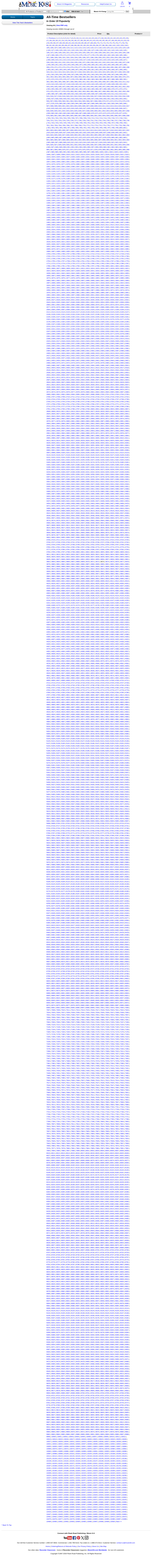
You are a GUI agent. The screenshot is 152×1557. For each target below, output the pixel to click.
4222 (63, 612)
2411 (102, 353)
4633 (77, 671)
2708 (58, 397)
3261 (102, 474)
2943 (127, 428)
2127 (127, 312)
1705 (58, 254)
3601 (102, 523)
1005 (126, 152)
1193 (48, 181)
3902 (77, 566)
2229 (127, 326)
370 (124, 77)
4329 (87, 627)
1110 (58, 169)
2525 (77, 370)
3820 (92, 554)
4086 (63, 593)
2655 (48, 389)
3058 (107, 445)
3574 (53, 520)
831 (80, 132)
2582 (107, 377)
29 (54, 40)
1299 (68, 195)
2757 (48, 404)
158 (96, 52)
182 (108, 55)
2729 (77, 399)
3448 (102, 501)
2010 (53, 297)
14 (90, 38)
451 (120, 86)
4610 (48, 668)
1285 (82, 193)
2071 (102, 305)
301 (92, 69)
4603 (97, 666)
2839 (117, 414)
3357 (73, 489)
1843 (68, 273)
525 (88, 96)
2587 (48, 380)
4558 (127, 659)
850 (76, 135)
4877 (107, 705)
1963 (73, 290)
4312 (87, 625)
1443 (107, 215)
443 (88, 86)
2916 (77, 426)
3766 (77, 547)
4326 (73, 627)
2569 (127, 375)
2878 (58, 421)
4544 (58, 659)
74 (110, 43)
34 (69, 40)
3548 (92, 516)
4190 (73, 608)
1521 (73, 227)
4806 (92, 695)
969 (59, 149)
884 (47, 140)
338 (76, 74)
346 (108, 74)
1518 (58, 227)
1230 (63, 186)
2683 (102, 392)
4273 (63, 620)
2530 (102, 370)
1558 (87, 232)
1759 (73, 261)
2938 (102, 428)
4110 (97, 596)
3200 (53, 467)
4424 (53, 642)
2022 (112, 297)
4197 (107, 608)
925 (47, 145)
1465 (48, 220)
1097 (77, 166)
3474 (63, 506)
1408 (102, 210)
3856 (102, 559)
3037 (87, 443)
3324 (77, 484)
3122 (87, 455)
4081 (122, 591)
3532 (97, 513)
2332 (48, 343)
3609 (58, 525)
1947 (77, 288)
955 (84, 147)
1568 (53, 234)
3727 (53, 542)
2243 (112, 329)
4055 (77, 588)
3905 (92, 566)
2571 (53, 377)
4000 (58, 581)
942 (116, 145)
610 (100, 106)
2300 (58, 339)
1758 (68, 261)
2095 (53, 309)
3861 (127, 559)
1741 (68, 259)
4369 (117, 632)
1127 (58, 171)
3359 (82, 489)
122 (116, 48)
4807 (97, 695)
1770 (127, 261)
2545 (92, 372)
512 (117, 94)
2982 (68, 436)
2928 (53, 428)
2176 (117, 319)
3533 (102, 513)
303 (101, 69)
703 (60, 118)
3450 (112, 501)
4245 (92, 615)
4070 (68, 591)
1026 (63, 157)
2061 (53, 305)
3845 (48, 559)
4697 (58, 680)
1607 (77, 239)
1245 (53, 188)
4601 (87, 666)
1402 (73, 210)
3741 (122, 542)
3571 (122, 518)
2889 (112, 421)
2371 (73, 348)
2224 (102, 326)
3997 (127, 579)
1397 (48, 210)
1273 (107, 191)
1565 (122, 232)
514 (125, 94)
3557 (53, 518)
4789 (92, 692)
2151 (77, 317)
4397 (87, 637)
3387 (53, 494)
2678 (77, 392)
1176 (48, 178)
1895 (73, 280)
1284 (77, 193)
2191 (107, 322)
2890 (117, 421)
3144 (112, 457)
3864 (58, 562)
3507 (58, 511)
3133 (58, 457)
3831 (63, 557)
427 (104, 84)
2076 (127, 305)
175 (80, 55)
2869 (97, 419)
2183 (68, 322)
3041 (107, 443)
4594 (53, 666)
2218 (73, 326)
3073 (97, 448)
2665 (97, 389)
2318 (63, 341)
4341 (63, 629)
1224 (117, 183)
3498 (97, 508)
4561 (58, 661)
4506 (122, 651)
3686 (102, 535)
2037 (102, 300)
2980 (58, 436)
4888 (77, 707)
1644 (92, 244)
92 (85, 45)
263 (104, 65)
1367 (68, 205)
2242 (107, 329)
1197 (68, 181)
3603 (112, 523)
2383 (48, 351)
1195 (58, 181)
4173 (73, 605)
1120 (107, 169)
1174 (122, 176)
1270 (92, 191)
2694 (73, 394)
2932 (73, 428)
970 (63, 149)
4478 (68, 649)
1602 (53, 239)
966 (47, 149)
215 (76, 60)
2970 (92, 433)
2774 (48, 406)
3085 (73, 450)
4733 (68, 685)
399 (76, 82)
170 (60, 55)
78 (123, 43)
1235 (87, 186)
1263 (58, 191)
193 (72, 57)
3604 (117, 523)
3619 (107, 525)
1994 (58, 295)
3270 (63, 477)
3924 (102, 569)
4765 (58, 690)
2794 (63, 409)
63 (76, 43)
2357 (87, 346)
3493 (73, 508)
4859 (102, 702)
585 (80, 103)
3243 (97, 472)
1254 (97, 188)
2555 (58, 375)
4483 (92, 649)
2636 (122, 385)
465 (92, 89)
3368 (127, 489)
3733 (82, 542)
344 (101, 74)
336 (68, 74)
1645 (97, 244)
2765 (87, 404)
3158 (97, 460)
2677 (73, 392)
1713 (97, 254)
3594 (68, 523)
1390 (97, 208)
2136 (87, 314)
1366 (63, 205)
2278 (117, 334)
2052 (92, 302)
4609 (127, 666)
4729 (48, 685)
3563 (82, 518)
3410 (82, 496)
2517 (122, 368)
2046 (63, 302)
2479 (102, 363)
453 (128, 86)
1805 (48, 268)
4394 (73, 637)
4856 (87, 702)
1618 (48, 242)
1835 (112, 271)
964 (120, 147)
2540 (68, 372)
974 (79, 149)
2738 (122, 399)
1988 (112, 292)
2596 (92, 380)
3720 (102, 540)
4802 (73, 695)
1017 (102, 154)
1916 (92, 283)
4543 (53, 659)
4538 (112, 656)
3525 (63, 513)
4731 (58, 685)
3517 (107, 511)
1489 (82, 222)
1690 (68, 251)
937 (96, 145)
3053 (82, 445)
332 (52, 74)
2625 (68, 385)
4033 (53, 586)
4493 (58, 651)
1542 (92, 229)
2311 (112, 339)
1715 (107, 254)
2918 (87, 426)
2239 (92, 329)
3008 (112, 438)
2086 (92, 307)
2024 (122, 297)
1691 (73, 251)
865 (52, 137)
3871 (92, 562)
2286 (73, 336)
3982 (53, 579)
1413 (127, 210)
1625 (82, 242)
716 (113, 118)
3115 (53, 455)
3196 (117, 465)
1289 (102, 193)
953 (76, 147)
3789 (107, 549)
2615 (102, 382)
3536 (117, 513)
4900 (53, 709)
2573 (63, 377)
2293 (107, 336)
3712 (63, 540)
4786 (77, 692)
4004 (77, 581)
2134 (77, 314)
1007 (53, 154)
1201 (87, 181)
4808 (102, 695)
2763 (77, 404)
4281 (102, 620)
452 (124, 86)
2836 (102, 414)
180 (101, 55)
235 (76, 62)
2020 (102, 297)
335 (64, 74)
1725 (73, 256)
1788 (48, 266)
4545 (63, 659)
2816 (87, 411)
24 (121, 38)
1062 (73, 162)
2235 (73, 329)
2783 (92, 406)
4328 (82, 627)
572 (112, 101)
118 (100, 48)
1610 (92, 239)
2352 (63, 346)
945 (128, 145)
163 (116, 52)
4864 (127, 702)
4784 (68, 692)
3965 (53, 576)
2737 (117, 399)
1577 (97, 234)
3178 (112, 462)
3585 (107, 520)
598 (51, 106)
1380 (48, 208)
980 (104, 149)
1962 (68, 290)
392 (47, 82)
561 (67, 101)
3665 (82, 533)
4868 (63, 705)
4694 (127, 678)
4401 (107, 637)
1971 (112, 290)
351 (47, 77)
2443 (92, 358)
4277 (82, 620)
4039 (82, 586)
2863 (68, 419)
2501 (127, 365)
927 (56, 145)
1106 (122, 166)
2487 (58, 365)
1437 (77, 215)
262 (101, 65)
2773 (127, 404)
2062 (58, 305)
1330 (53, 200)
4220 (53, 612)
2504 (58, 368)
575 (124, 101)
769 (79, 125)
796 (104, 128)
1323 (102, 198)
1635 (48, 244)
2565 (107, 375)
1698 (107, 251)
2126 (122, 312)
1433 (58, 215)
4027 (107, 583)
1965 (82, 290)
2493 (87, 365)
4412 (77, 639)
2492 (82, 365)
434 (51, 86)
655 (116, 111)
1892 (58, 280)
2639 (53, 387)
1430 (127, 212)
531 (112, 96)
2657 (58, 389)
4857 (92, 702)
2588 (53, 380)
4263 (97, 617)
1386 (77, 208)
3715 (77, 540)
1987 (107, 292)
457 (60, 89)
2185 (77, 322)
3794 (48, 552)
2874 (122, 419)
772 (92, 125)
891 (76, 140)
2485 (48, 365)
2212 (127, 324)
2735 (107, 399)
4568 (92, 661)
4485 (102, 649)
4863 (122, 702)
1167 (87, 176)
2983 (73, 436)
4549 (82, 659)
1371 (87, 205)
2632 (102, 385)
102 (118, 45)
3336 (53, 486)
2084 (82, 307)
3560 (68, 518)
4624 (117, 668)
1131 (77, 171)
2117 (77, 312)
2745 (73, 402)
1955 (117, 288)
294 (64, 69)
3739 (112, 542)
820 (120, 130)
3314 (112, 482)
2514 (107, 368)
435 (56, 86)
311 (51, 72)
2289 (87, 336)
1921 (117, 283)
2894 (53, 423)
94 (91, 45)
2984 (77, 436)
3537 (122, 513)
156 (88, 52)
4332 (102, 627)
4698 (63, 680)
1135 (97, 171)
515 (47, 96)
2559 (77, 375)
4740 (102, 685)
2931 (68, 428)
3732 (77, 542)
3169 (68, 462)
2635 (117, 385)
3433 (112, 499)
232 (63, 62)
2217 (68, 326)
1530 (117, 227)
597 (47, 106)
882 (120, 137)
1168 (92, 176)
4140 (77, 600)
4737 (87, 685)
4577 (53, 663)
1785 (117, 263)
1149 (82, 174)
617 (128, 106)
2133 (73, 314)
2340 (87, 343)
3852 (82, 559)
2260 (112, 331)
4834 (63, 700)
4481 (82, 649)
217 (84, 60)
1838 (127, 271)
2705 (127, 394)
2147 (58, 317)
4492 (53, 651)
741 (48, 123)
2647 (92, 387)
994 (76, 152)
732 (96, 120)
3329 (102, 484)
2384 (53, 351)
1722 (58, 256)
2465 (117, 360)
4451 (102, 644)
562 (72, 101)
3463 (92, 503)
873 (84, 137)
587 (88, 103)
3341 (77, 486)
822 (128, 130)
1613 (107, 239)
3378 (92, 491)
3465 (102, 503)
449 (112, 86)
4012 (117, 581)
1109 (53, 169)
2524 (73, 370)
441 (79, 86)
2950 (77, 431)
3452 (122, 501)
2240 (97, 329)
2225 (107, 326)
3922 (92, 569)
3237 (68, 472)
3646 (73, 530)
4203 (53, 610)
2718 (107, 397)
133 (76, 50)
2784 (97, 406)
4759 (112, 688)
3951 (68, 574)
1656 (68, 246)
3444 (82, 501)
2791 (48, 409)
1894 (68, 280)
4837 (77, 700)
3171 (77, 462)
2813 (73, 411)
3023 (102, 440)
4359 (68, 632)
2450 (127, 358)
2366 (48, 348)
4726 (117, 683)
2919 (92, 426)
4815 (53, 697)
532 (116, 96)
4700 (73, 680)
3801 (82, 552)
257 (80, 65)
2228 (122, 326)
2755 (122, 402)
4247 (102, 615)
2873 (117, 419)
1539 (77, 229)
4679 (53, 678)
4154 (63, 603)
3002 (82, 438)
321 (92, 72)
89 (75, 45)
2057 (117, 302)
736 (112, 120)
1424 (97, 212)
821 (124, 130)
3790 (112, 549)
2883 (82, 421)
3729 (63, 542)
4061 (107, 588)
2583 (112, 377)
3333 (122, 484)
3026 (117, 440)
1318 (77, 198)
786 (64, 128)
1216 (77, 183)
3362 (97, 489)
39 (85, 40)
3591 (53, 523)
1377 (117, 205)
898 (104, 140)
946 (48, 147)
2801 (97, 409)
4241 (73, 615)
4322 (53, 627)
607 (88, 106)
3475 (68, 506)
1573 (77, 234)
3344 (92, 486)
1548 (122, 229)
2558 (73, 375)
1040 (48, 159)
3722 (112, 540)
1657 (73, 246)
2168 (77, 319)
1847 (87, 273)
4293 (77, 622)
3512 (82, 511)
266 (117, 65)
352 (51, 77)
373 (52, 79)
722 (56, 120)
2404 (68, 353)
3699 (82, 537)
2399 (127, 351)
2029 (63, 300)
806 (63, 130)
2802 (102, 409)
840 (117, 132)
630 (96, 108)
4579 (63, 663)
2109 (122, 309)
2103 (92, 309)
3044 (122, 443)
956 (88, 147)
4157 (77, 603)
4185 (48, 608)
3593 (63, 523)
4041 (92, 586)
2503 (53, 368)
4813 (127, 695)
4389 (48, 637)
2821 (112, 411)
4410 (68, 639)
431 (120, 84)
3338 (63, 486)
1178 (58, 178)
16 (96, 38)
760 (125, 123)
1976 (53, 292)
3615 (87, 525)
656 (120, 111)
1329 (48, 200)
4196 (102, 608)
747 (72, 123)
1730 (97, 256)
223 (108, 60)
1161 (58, 176)
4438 (122, 642)
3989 (87, 579)
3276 (92, 477)
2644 (77, 387)
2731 (87, 399)
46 (106, 40)
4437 (117, 642)
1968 (97, 290)
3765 (73, 547)
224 (113, 60)
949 (60, 147)
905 (48, 142)
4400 (102, 637)
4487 (112, 649)
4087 (68, 593)
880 (113, 137)
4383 (102, 634)
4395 (77, 637)
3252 (58, 474)
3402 (127, 494)
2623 (58, 385)
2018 (92, 297)
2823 (122, 411)
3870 (87, 562)
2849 (82, 416)
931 (72, 145)
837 (104, 132)
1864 (87, 275)
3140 (92, 457)
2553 (48, 375)
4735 (77, 685)
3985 (68, 579)
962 (113, 147)
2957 (112, 431)
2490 (73, 365)
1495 (112, 222)
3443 (77, 501)
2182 (63, 322)
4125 (87, 598)
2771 (117, 404)
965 (125, 147)
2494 (92, 365)
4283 (112, 620)
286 (116, 67)
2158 (112, 317)
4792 (107, 692)
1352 (77, 203)
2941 (117, 428)
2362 (112, 346)
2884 (87, 421)
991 (64, 152)
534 (124, 96)
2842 (48, 416)
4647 (63, 673)
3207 (87, 467)
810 (79, 130)
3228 (107, 469)
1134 (92, 171)
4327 (77, 627)
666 (76, 113)
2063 (63, 305)
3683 (87, 535)
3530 (87, 513)
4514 (77, 654)
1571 (68, 234)
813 (92, 130)
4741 (107, 685)
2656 (53, 389)
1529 (112, 227)
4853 (73, 702)
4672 (102, 676)
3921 (87, 569)
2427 (97, 356)
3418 (122, 496)
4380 (87, 634)
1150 (87, 174)
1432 (53, 215)
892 (79, 140)
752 (92, 123)
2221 (87, 326)
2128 (48, 314)
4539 (117, 656)
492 (120, 91)
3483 (107, 506)
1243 (127, 186)
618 (48, 108)
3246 (112, 472)
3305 (68, 482)
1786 (122, 263)
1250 (77, 188)
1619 (53, 242)
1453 (73, 217)
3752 (92, 545)
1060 (63, 162)
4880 (122, 705)
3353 (53, 489)
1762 (87, 261)
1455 (82, 217)
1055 (122, 159)
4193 (87, 608)
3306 (73, 482)
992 (68, 152)
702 (56, 118)
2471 (63, 363)
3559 (63, 518)
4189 (68, 608)
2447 (112, 358)
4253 (48, 617)
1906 (127, 280)
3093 (112, 450)
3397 (102, 494)
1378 (122, 205)
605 (79, 106)
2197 (53, 324)
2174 (107, 319)
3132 (53, 457)
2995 (48, 438)
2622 (53, 385)
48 (113, 40)
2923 (112, 426)
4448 (87, 644)
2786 (107, 406)
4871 (77, 705)
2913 (63, 426)
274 (67, 67)
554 (120, 99)
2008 (127, 295)
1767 (112, 261)
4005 (82, 581)
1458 (97, 217)
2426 (92, 356)
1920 (112, 283)
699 (128, 115)
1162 (63, 176)
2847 (73, 416)
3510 (73, 511)
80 (47, 45)
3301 (48, 482)
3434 (117, 499)
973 (76, 149)
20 (108, 38)
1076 (58, 164)
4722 (97, 683)
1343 (117, 200)
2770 (112, 404)
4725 (112, 683)
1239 (107, 186)
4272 (58, 620)
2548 (107, 372)
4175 (82, 605)
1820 (122, 268)
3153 (73, 460)
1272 (102, 191)
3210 (102, 467)
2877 (53, 421)
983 (116, 149)
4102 (58, 596)
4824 (97, 697)
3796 (58, 552)
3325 (82, 484)
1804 (127, 266)
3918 (73, 569)
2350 (53, 346)
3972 (87, 576)
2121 (97, 312)
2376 (97, 348)
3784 (82, 549)
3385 (127, 491)
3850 (73, 559)
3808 (117, 552)
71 (101, 43)
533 (120, 96)
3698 (77, 537)
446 (100, 86)
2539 (63, 372)
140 (104, 50)
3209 (97, 467)
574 (120, 101)
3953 (77, 574)
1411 (117, 210)
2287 (77, 336)
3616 (92, 525)
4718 (77, 683)
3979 (122, 576)
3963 (127, 574)
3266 (127, 474)
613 (112, 106)
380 (80, 79)
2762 (73, 404)
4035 (63, 586)
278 (84, 67)
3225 (92, 469)
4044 (107, 586)
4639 (107, 671)
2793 (58, 409)
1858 (58, 275)
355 (63, 77)
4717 (73, 683)
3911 (122, 566)
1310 (122, 195)
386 (104, 79)
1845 (77, 273)
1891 (53, 280)
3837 (92, 557)
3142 (102, 457)
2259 (107, 331)
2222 (92, 326)
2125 (117, 312)
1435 (68, 215)
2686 (117, 392)
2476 (87, 363)
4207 (73, 610)
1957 (127, 288)
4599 (77, 666)
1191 (122, 178)
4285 (122, 620)
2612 (87, 382)
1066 (92, 162)
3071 (87, 448)
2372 (77, 348)
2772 (122, 404)
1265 (68, 191)
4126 (92, 598)
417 (64, 84)
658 (128, 111)
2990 (107, 436)
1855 (127, 273)
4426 (63, 642)
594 (117, 103)
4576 (48, 663)
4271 (53, 620)
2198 (58, 324)
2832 (82, 414)
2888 (107, 421)
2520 (53, 370)
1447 (127, 215)
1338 (92, 200)
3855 (97, 559)
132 (72, 50)
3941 (102, 571)
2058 (122, 302)
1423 (92, 212)
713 (101, 118)
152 (72, 52)
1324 (107, 198)
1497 (122, 222)
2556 (63, 375)
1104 (112, 166)
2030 (68, 300)
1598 (117, 237)
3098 (53, 453)
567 (92, 101)
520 (67, 96)
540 (64, 99)
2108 (117, 309)
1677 (87, 249)
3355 (63, 489)
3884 (73, 564)
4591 (122, 663)
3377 (87, 491)
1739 (58, 259)
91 (82, 45)
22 (114, 38)
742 (52, 123)
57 (57, 43)
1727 (82, 256)
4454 (117, 644)
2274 (97, 334)
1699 (112, 251)
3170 (73, 462)
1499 (48, 225)
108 (59, 48)
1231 (68, 186)
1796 (87, 266)
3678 (63, 535)
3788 (102, 549)
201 (104, 57)
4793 (112, 692)
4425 (58, 642)
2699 (97, 394)
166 (128, 52)
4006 (87, 581)
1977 (58, 292)
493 (124, 91)
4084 (53, 593)
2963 (58, 433)
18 (102, 38)
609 (96, 106)
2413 (112, 353)
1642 (82, 244)
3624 (48, 528)
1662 (97, 246)
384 (96, 79)
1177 (53, 178)
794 (96, 128)
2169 (82, 319)
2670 (122, 389)
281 (96, 67)
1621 (63, 242)
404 (96, 82)
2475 (82, 363)
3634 (97, 528)
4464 (82, 646)
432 (125, 84)
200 (100, 57)
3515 (97, 511)
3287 (63, 479)
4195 (97, 608)
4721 (92, 683)
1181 (73, 178)
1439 (87, 215)
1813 (87, 268)
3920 (82, 569)
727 (76, 120)
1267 (77, 191)
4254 (53, 617)
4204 (58, 610)
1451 (63, 217)
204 (116, 57)
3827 (127, 554)
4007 (92, 581)
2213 (48, 326)
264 (108, 65)
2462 (102, 360)
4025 (97, 583)
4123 (77, 598)
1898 (87, 280)
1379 (127, 205)
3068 (73, 448)
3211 (107, 467)
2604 (48, 382)
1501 (58, 225)
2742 (58, 402)
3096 (127, 450)
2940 (112, 428)
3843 (122, 557)
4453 (112, 644)
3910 (117, 566)
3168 (63, 462)
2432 (122, 356)
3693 (53, 537)
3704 (107, 537)
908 (60, 142)
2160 (122, 317)
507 (96, 94)
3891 (107, 564)
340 (84, 74)
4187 (58, 608)
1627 (92, 242)
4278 (87, 620)
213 (68, 60)
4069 (63, 591)
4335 (117, 627)
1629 (102, 242)
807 (67, 130)
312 (56, 72)
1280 (58, 193)
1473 (87, 220)
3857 (107, 559)
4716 (68, 683)
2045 (58, 302)
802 (47, 130)
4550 (87, 659)
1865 (92, 275)
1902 (107, 280)
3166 (53, 462)
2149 (68, 317)
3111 (117, 453)
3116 (58, 455)
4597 (68, 666)
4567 (87, 661)
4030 (122, 583)
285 (112, 67)
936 (92, 145)
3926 (112, 569)
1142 (48, 174)
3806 (107, 552)
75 (113, 43)
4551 (92, 659)
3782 (73, 549)
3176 (102, 462)
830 (76, 132)
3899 (63, 566)
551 (108, 99)
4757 (102, 688)
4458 (53, 646)
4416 (97, 639)
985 (124, 149)
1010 (68, 154)
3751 (87, 545)
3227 (102, 469)
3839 (102, 557)
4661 (48, 676)
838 (108, 132)
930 (67, 145)
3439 (58, 501)
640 (56, 111)
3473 (58, 506)
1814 (92, 268)
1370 (82, 205)
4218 (127, 610)
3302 (53, 482)
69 (95, 43)
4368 (112, 632)
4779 (127, 690)
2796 (73, 409)
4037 (73, 586)
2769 (107, 404)
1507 (87, 225)
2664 (92, 389)
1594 (97, 237)
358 (76, 77)
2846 (68, 416)
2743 (63, 402)
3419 (127, 496)
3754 (102, 545)
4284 (117, 620)
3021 (92, 440)
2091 (117, 307)
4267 (117, 617)
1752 (122, 259)
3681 (77, 535)
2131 (63, 314)
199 (96, 57)
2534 (122, 370)
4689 (102, 678)
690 (92, 115)
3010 (122, 438)
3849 (68, 559)
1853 (117, 273)
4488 (117, 649)
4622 (107, 668)
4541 (127, 656)
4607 (117, 666)
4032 (48, 586)
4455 (122, 644)
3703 (102, 537)
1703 (48, 254)
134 (80, 50)
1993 (53, 295)
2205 (92, 324)
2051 (87, 302)
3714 (73, 540)
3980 (127, 576)
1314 (58, 198)
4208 (77, 610)
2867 (87, 419)
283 (104, 67)
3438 (53, 501)
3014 (58, 440)
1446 (122, 215)
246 (120, 62)
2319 (68, 341)
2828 (63, 414)
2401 (53, 353)
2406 (77, 353)
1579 (107, 234)
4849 (53, 702)
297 (76, 69)
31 (60, 40)
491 (116, 91)
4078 (107, 591)
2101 (82, 309)
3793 (127, 549)
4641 (117, 671)
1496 (117, 222)
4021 (77, 583)
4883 (53, 707)
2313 (122, 339)
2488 (63, 365)
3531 (92, 513)
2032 (77, 300)
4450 (97, 644)
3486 (122, 506)
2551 (122, 372)
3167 (58, 462)
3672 (117, 533)
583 (72, 103)
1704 (53, 254)
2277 (112, 334)
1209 (127, 181)
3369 (48, 491)
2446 (107, 358)
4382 (97, 634)
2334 (58, 343)
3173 (87, 462)
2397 (117, 351)
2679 (82, 392)
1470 (73, 220)
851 (79, 135)
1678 (92, 249)
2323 (87, 341)
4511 (63, 654)
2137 (92, 314)
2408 (87, 353)
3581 (87, 520)
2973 (107, 433)
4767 (68, 690)
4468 (102, 646)
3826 (122, 554)
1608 (82, 239)
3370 (53, 491)
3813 (58, 554)
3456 (58, 503)
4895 (112, 707)
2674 (58, 392)
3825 (117, 554)
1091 (48, 166)
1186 (97, 178)
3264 (117, 474)
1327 (122, 198)
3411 (87, 496)
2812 (68, 411)
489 (108, 91)
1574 (82, 234)
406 (104, 82)
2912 (58, 426)
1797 (92, 266)
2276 (107, 334)
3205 (77, 467)
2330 (122, 341)
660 (52, 113)
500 (68, 94)
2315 (48, 341)
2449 (122, 358)
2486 (53, 365)
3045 (127, 443)
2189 (97, 322)
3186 (68, 465)
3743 (48, 545)
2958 (117, 431)
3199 (48, 467)
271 (56, 67)
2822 (117, 411)
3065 (58, 448)
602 (67, 106)
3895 (127, 564)
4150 (127, 600)
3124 (97, 455)
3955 (87, 574)
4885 (63, 707)
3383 (117, 491)
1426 (107, 212)
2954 (97, 431)
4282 (107, 620)
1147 (73, 174)
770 (84, 125)
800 (120, 128)
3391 (73, 494)
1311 (127, 195)
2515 (112, 368)
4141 (82, 600)
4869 (68, 705)
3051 (73, 445)
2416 (127, 353)
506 (92, 94)
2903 (97, 423)
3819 (87, 554)
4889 (82, 707)
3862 (48, 562)
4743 (117, 685)
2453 (58, 360)
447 (104, 86)
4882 (48, 707)
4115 (122, 596)
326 (112, 72)
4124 (82, 598)
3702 (97, 537)
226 (120, 60)
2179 (48, 322)
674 (108, 113)
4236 (48, 615)
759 (120, 123)
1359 (112, 203)
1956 (122, 288)
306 (113, 69)
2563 (97, 375)
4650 (77, 673)
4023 (87, 583)
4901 (58, 709)
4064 (122, 588)
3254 (68, 474)
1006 (48, 154)
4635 (87, 671)
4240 (68, 615)
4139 (73, 600)
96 (97, 45)
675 (113, 113)
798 (113, 128)
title (66, 11)
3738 (107, 542)
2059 (127, 302)
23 (118, 38)
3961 (117, 574)
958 (96, 147)
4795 (122, 692)
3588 (122, 520)
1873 (48, 278)
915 (88, 142)
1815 (97, 268)
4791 (102, 692)
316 (72, 72)
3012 (48, 440)
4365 (97, 632)
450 (116, 86)
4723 (102, 683)
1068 (102, 162)
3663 (73, 533)
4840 (92, 700)
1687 (53, 251)
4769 (77, 690)
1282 (68, 193)
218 (88, 60)
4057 (87, 588)
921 (113, 142)
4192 (82, 608)
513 (120, 94)
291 (52, 69)
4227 (87, 612)
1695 (92, 251)
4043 (102, 586)
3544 (73, 516)
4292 (73, 622)
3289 (73, 479)
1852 (112, 273)
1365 (58, 205)
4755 (92, 688)
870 (72, 137)
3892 (112, 564)
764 (59, 125)
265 (113, 65)
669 (88, 113)
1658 (77, 246)
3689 (117, 535)
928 (59, 145)
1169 (97, 176)
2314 (127, 339)
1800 (107, 266)
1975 (48, 292)
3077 (117, 448)
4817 (63, 697)
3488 (48, 508)
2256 (92, 331)
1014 (87, 154)
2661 (77, 389)
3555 (127, 516)
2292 (102, 336)
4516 (87, 654)
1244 (48, 188)
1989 (117, 292)
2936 (92, 428)
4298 (102, 622)
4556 (117, 659)
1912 (73, 283)
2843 (53, 416)
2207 (102, 324)
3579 (77, 520)
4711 (127, 680)
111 (72, 48)
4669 (87, 676)
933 (79, 145)
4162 (102, 603)
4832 (53, 700)
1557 (82, 232)
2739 (127, 399)
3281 (117, 477)
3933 (63, 571)
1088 (117, 164)
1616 (122, 239)
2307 (92, 339)
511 (113, 94)
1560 (97, 232)
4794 (117, 692)
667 (80, 113)
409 (116, 82)
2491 (77, 365)
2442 (87, 358)
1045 (73, 159)
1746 (92, 259)
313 (59, 72)
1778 (82, 263)
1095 (68, 166)
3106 (92, 453)
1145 (63, 174)
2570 (48, 377)
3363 (102, 489)
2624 (63, 385)
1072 (122, 162)
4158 (82, 603)
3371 (58, 491)
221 (101, 60)
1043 (63, 159)
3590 (48, 523)
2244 (117, 329)
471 (117, 89)
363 (96, 77)
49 (116, 40)
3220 (68, 469)
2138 (97, 314)
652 (104, 111)
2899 (77, 423)
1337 (87, 200)
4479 (73, 649)
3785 (87, 549)
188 (51, 57)
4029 (117, 583)
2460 (92, 360)
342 (92, 74)
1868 (107, 275)
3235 (58, 472)
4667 (77, 676)
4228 (92, 612)
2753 (112, 402)
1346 (48, 203)
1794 (77, 266)
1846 (82, 273)
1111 (63, 169)
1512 (112, 225)
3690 (122, 535)
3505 (48, 511)
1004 (121, 152)
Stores (12, 17)
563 (76, 101)
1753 (127, 259)
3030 (53, 443)
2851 (92, 416)
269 (47, 67)
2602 (122, 380)
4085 (58, 593)
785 (60, 128)
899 (108, 140)
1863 (82, 275)
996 (84, 152)
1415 (53, 212)
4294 (82, 622)
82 (54, 45)
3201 (58, 467)
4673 (107, 676)
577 (48, 103)
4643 (127, 671)
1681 (107, 249)
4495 (68, 651)
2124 (112, 312)
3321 (63, 484)
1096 (73, 166)
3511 (77, 511)
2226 (112, 326)
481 (76, 91)
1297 (58, 195)
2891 (122, 421)
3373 (68, 491)
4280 (97, 620)
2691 (58, 394)
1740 (63, 259)
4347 (92, 629)
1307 (107, 195)
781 (128, 125)
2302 (68, 339)
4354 (127, 629)
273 (63, 67)
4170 (58, 605)
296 (72, 69)
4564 (73, 661)
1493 (102, 222)
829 (72, 132)
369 (120, 77)
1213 (63, 183)
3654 (112, 530)
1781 (97, 263)
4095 (107, 593)
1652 (48, 246)
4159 (87, 603)
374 (56, 79)
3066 (63, 448)
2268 (68, 334)
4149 (122, 600)
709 (84, 118)
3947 (48, 574)
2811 (63, 411)
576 (128, 101)
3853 (87, 559)
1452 (68, 217)
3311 (97, 482)
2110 (127, 309)
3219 (63, 469)
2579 (92, 377)
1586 (58, 237)
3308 (82, 482)
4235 (127, 612)
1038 (122, 157)
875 (92, 137)
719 (125, 118)
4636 (92, 671)
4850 (58, 702)
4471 (117, 646)
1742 (73, 259)
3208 (92, 467)
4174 (77, 605)
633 (108, 108)
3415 (107, 496)
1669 (48, 249)
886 (56, 140)
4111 (102, 596)
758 (117, 123)
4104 (68, 596)
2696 (82, 394)
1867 (102, 275)
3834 (77, 557)
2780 (77, 406)
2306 (87, 339)
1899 (92, 280)
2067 (82, 305)
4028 (112, 583)
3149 (53, 460)
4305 (53, 625)
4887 (73, 707)
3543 (68, 516)
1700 (117, 251)
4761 (122, 688)
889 (67, 140)
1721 (53, 256)
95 (94, 45)
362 (92, 77)
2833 (87, 414)
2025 (127, 297)
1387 (82, 208)
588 (92, 103)
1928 (68, 285)
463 (84, 89)
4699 (68, 680)
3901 (73, 566)
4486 (107, 649)
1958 (48, 290)
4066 (48, 591)
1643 (87, 244)
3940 (97, 571)
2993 (122, 436)
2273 (92, 334)
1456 (87, 217)
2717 (102, 397)
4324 (63, 627)
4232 (112, 612)
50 (119, 40)
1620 (58, 242)
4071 (73, 591)
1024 (53, 157)
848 (67, 135)
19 (105, 38)
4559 (48, 661)
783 (52, 128)
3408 (73, 496)
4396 (82, 637)
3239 (77, 472)
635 (117, 108)
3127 (112, 455)
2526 (82, 370)
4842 (102, 700)
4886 (68, 707)
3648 (82, 530)
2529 (97, 370)
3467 (112, 503)
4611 (53, 668)
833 (88, 132)
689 (88, 115)
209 (52, 60)
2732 (92, 399)
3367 (122, 489)
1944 (63, 288)
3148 (48, 460)
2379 (112, 348)
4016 (53, 583)
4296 (92, 622)
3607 (48, 525)
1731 (102, 256)
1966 (87, 290)
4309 (73, 625)
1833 (102, 271)
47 (109, 40)
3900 (68, 566)
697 (120, 115)
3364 (107, 489)
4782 (58, 692)
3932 (58, 571)
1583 (127, 234)
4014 (127, 581)
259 (88, 65)
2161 (127, 317)
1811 (77, 268)
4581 (73, 663)
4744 (122, 685)
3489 (53, 508)
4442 (58, 644)
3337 (58, 486)
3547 (87, 516)
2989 (102, 436)
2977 (127, 433)
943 (120, 145)
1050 (97, 159)
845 (56, 135)
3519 (117, 511)
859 (112, 135)
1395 (122, 208)
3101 (68, 453)
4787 (82, 692)
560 (63, 101)
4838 (82, 700)
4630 (63, 671)
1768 (117, 261)
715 (108, 118)
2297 (127, 336)
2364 (122, 346)
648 (88, 111)
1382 (58, 208)
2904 (102, 423)
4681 (63, 678)
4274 (68, 620)
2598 (102, 380)
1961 (63, 290)
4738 (92, 685)
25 (124, 38)
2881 (73, 421)
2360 (102, 346)
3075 (107, 448)
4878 (112, 705)
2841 (127, 414)
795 (101, 128)
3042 (112, 443)
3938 (87, 571)
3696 (68, 537)
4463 (77, 646)
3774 (117, 547)
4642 (122, 671)
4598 (73, 666)
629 (92, 108)
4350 (107, 629)
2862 (63, 419)
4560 (53, 661)
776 (108, 125)
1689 (63, 251)
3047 (53, 445)
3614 (82, 525)
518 (59, 96)
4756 (97, 688)
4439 (127, 642)
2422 (73, 356)
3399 (112, 494)
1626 (87, 242)
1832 (97, 271)
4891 (92, 707)
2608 (68, 382)
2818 (97, 411)
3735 (92, 542)
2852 (97, 416)
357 (72, 77)
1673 (68, 249)
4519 (102, 654)
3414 (102, 496)
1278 (48, 193)
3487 (127, 506)
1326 (117, 198)
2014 (73, 297)
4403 (117, 637)
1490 (87, 222)
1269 (87, 191)
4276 (77, 620)
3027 (122, 440)
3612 (73, 525)
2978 (48, 436)
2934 (82, 428)
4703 (87, 680)
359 (79, 77)
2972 (102, 433)
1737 (48, 259)
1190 (117, 178)
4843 (107, 700)
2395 (107, 351)
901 (116, 140)
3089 (92, 450)
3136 (73, 457)
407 (108, 82)
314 (63, 72)
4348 (97, 629)
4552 (97, 659)
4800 (63, 695)
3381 (107, 491)
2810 (58, 411)
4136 (58, 600)
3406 (63, 496)
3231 (122, 469)
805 (59, 130)
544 (80, 99)
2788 (117, 406)
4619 (92, 668)
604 (76, 106)
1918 (102, 283)
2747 (82, 402)
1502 (63, 225)
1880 (82, 278)
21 (111, 38)
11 (80, 38)
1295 (48, 195)
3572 (127, 518)
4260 (82, 617)
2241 (102, 329)
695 (112, 115)
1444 (112, 215)
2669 (117, 389)
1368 (73, 205)
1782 (102, 263)
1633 (122, 242)
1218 (87, 183)
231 (59, 62)
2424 (82, 356)
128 (56, 50)
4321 (48, 627)
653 (108, 111)
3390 (68, 494)
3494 (77, 508)
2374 (87, 348)
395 (59, 82)
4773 (97, 690)
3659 (53, 533)
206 (124, 57)
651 (100, 111)
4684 (77, 678)
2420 (63, 356)
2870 (102, 419)
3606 (127, 523)
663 (64, 113)
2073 (112, 305)
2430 (112, 356)
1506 (82, 225)
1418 (68, 212)
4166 (122, 603)
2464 (112, 360)
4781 (53, 692)
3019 (82, 440)
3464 (97, 503)
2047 (68, 302)
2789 (122, 406)
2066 (77, 305)
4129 (107, 598)
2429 (107, 356)
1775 (68, 263)
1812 (82, 268)
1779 (87, 263)
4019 (68, 583)
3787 (97, 549)
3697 (73, 537)
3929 (127, 569)
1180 (68, 178)
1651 (127, 244)
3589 (127, 520)
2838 (112, 414)
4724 (107, 683)
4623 (112, 668)
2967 (77, 433)
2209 (112, 324)
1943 (58, 288)
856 (100, 135)
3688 (112, 535)
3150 (58, 460)
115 (88, 48)
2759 (58, 404)
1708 (73, 254)
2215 (58, 326)
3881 (58, 564)
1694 (87, 251)
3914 (53, 569)
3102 (73, 453)
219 (92, 60)
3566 (97, 518)
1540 (82, 229)
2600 (112, 380)
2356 (82, 346)
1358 (107, 203)
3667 (92, 533)
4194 (92, 608)
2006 (117, 295)
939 (104, 145)
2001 (92, 295)
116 (92, 48)
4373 (53, 634)
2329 (117, 341)
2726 (63, 399)
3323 (73, 484)
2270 (77, 334)
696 (116, 115)
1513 (117, 225)
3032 (63, 443)
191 (63, 57)
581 (64, 103)
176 (84, 55)
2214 (53, 326)
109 (63, 48)
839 (113, 132)
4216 (117, 610)
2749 (92, 402)
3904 (87, 566)
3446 (92, 501)
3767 (82, 547)
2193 (117, 322)
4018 (63, 583)
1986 (102, 292)
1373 (97, 205)
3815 (68, 554)
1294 (127, 193)
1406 (92, 210)
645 (76, 111)
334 (60, 74)
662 (60, 113)
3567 (102, 518)
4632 (73, 671)
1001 (106, 152)
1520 (68, 227)
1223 (112, 183)
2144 (127, 314)
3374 (73, 491)
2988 (97, 436)
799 (117, 128)
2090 (112, 307)
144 (120, 50)
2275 (102, 334)
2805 (117, 409)
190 (59, 57)
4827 (112, 697)
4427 (68, 642)
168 (52, 55)
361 (88, 77)
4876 (102, 705)
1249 (73, 188)
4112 (107, 596)
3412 (92, 496)
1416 (58, 212)
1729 (92, 256)
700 (48, 118)
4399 (97, 637)
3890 (102, 564)
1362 (127, 203)
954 (80, 147)
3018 (77, 440)
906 (52, 142)
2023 (117, 297)
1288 (97, 193)
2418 (53, 356)
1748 (102, 259)
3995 (117, 579)
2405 (73, 353)
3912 (127, 566)
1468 (63, 220)
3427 (82, 499)
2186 (82, 322)
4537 (107, 656)
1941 (48, 288)
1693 (82, 251)
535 (128, 96)
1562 (107, 232)
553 (117, 99)
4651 (82, 673)
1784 (112, 263)
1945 (68, 288)
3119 (73, 455)
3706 (117, 537)
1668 (127, 246)
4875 (97, 705)
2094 (48, 309)
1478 (112, 220)
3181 (127, 462)
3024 (107, 440)
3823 (107, 554)
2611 (82, 382)
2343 (102, 343)
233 (67, 62)
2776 (58, 406)
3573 (48, 520)
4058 (92, 588)
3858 (112, 559)
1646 (102, 244)
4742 (112, 685)
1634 (127, 242)
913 (80, 142)
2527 (87, 370)
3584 (102, 520)
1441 (97, 215)
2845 (63, 416)
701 (52, 118)
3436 (127, 499)
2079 (58, 307)
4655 (102, 673)
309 (125, 69)
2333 (53, 343)
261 (96, 65)
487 (100, 91)
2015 (77, 297)
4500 (92, 651)
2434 (48, 358)
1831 (92, 271)
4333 (107, 627)
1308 (112, 195)
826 (60, 132)
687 (79, 115)
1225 (122, 183)
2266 (58, 334)
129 (60, 50)
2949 (73, 431)
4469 (107, 646)
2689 (48, 394)
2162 (48, 319)
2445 (102, 358)
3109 (107, 453)
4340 (58, 629)
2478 (97, 363)
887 (59, 140)
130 (64, 50)
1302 (82, 195)
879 (108, 137)
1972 (117, 290)
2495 (97, 365)
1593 (92, 237)
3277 (97, 477)
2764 (82, 404)
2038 (107, 300)
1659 (82, 246)
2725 (58, 399)
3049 (63, 445)
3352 (48, 489)
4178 (97, 605)
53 (128, 40)
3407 (68, 496)
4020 (73, 583)
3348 (112, 486)
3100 (63, 453)
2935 (87, 428)
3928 (122, 569)
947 (52, 147)
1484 (58, 222)
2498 (112, 365)
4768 (73, 690)
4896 (117, 707)
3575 (58, 520)
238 (88, 62)
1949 (87, 288)
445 (96, 86)
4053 (68, 588)
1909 (58, 283)
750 (84, 123)
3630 (77, 528)
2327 (107, 341)
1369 (77, 205)
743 (56, 123)
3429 (92, 499)
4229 (97, 612)
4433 (97, 642)
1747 (97, 259)
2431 (117, 356)
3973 (92, 576)
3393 (82, 494)
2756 (127, 402)
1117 (92, 169)
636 (120, 108)
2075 (122, 305)
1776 (73, 263)
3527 (73, 513)
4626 (127, 668)
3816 (73, 554)
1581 (117, 234)
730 (88, 120)
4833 (58, 700)
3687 (107, 535)
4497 (77, 651)
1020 (117, 154)
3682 (82, 535)
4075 (92, 591)
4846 (122, 700)
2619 (122, 382)
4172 (68, 605)
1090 (127, 164)
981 (108, 149)
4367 (107, 632)
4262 (92, 617)
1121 (112, 169)
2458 (82, 360)
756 (108, 123)
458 (64, 89)
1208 (122, 181)
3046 (48, 445)
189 (56, 57)
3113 (127, 453)
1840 (53, 273)
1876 (63, 278)
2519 (48, 370)
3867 (73, 562)
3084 (68, 450)
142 (113, 50)
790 (80, 128)
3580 (82, 520)
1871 (122, 275)
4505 (117, 651)
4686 (87, 678)
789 (76, 128)
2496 (102, 365)
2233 (63, 329)
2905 (107, 423)
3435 (122, 499)
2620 (127, 382)
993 (72, 152)
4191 (77, 608)
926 (51, 145)
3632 (87, 528)
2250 (63, 331)
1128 (63, 171)
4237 (53, 615)
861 (120, 135)
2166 (68, 319)
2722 (127, 397)
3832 (68, 557)
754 (101, 123)
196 (84, 57)
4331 (97, 627)
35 (72, 40)
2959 (122, 431)
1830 (87, 271)
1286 (87, 193)
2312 (117, 339)
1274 (112, 191)
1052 (107, 159)
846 (59, 135)
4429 (77, 642)
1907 (48, 283)
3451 (117, 501)
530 (108, 96)
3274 (82, 477)
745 (64, 123)
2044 (53, 302)
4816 (58, 697)
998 (92, 152)
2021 (107, 297)
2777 (63, 406)
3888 (92, 564)
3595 (73, 523)
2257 (97, 331)
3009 (117, 438)
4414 (87, 639)
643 (67, 111)
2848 (77, 416)
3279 (107, 477)
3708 (127, 537)
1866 (97, 275)
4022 (82, 583)
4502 (102, 651)
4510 (58, 654)
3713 (68, 540)
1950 (92, 288)
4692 (117, 678)
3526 (68, 513)
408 (112, 82)
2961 (48, 433)
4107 (82, 596)
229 (51, 62)
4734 (73, 685)
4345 (82, 629)
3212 (112, 467)
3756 (112, 545)
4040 (87, 586)
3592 (58, 523)
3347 (107, 486)
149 (59, 52)
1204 (102, 181)
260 (92, 65)
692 (100, 115)
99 (106, 45)
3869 (82, 562)
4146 (107, 600)
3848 (63, 559)
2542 (77, 372)
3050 (68, 445)
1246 (58, 188)
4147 (112, 600)
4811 (117, 695)
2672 (48, 392)
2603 (127, 380)
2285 (68, 336)
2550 (117, 372)
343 (96, 74)
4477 (63, 649)
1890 (48, 280)
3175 (97, 462)
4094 (102, 593)
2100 (77, 309)
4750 (68, 688)
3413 (97, 496)
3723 (117, 540)
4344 (77, 629)
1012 (77, 154)
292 (56, 69)
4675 (117, 676)
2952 (87, 431)
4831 (48, 700)
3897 (53, 566)
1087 (112, 164)
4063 (117, 588)
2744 (68, 402)
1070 (112, 162)
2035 (92, 300)
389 (117, 79)
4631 (68, 671)
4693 (122, 678)
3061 (122, 445)
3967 (63, 576)
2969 (87, 433)
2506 (68, 368)
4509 (53, 654)
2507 (73, 368)
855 (96, 135)
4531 (77, 656)
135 (84, 50)
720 (47, 120)
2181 (58, 322)
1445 (117, 215)
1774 (63, 263)
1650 (122, 244)
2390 (82, 351)
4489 (122, 649)
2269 (73, 334)
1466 (53, 220)
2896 (63, 423)
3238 (73, 472)
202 (108, 57)
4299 (107, 622)
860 (116, 135)
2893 (48, 423)
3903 (82, 566)
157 (92, 52)
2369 (63, 348)
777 (112, 125)
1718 (122, 254)
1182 (77, 178)
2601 (117, 380)
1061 (68, 162)
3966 (58, 576)
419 (72, 84)
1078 (68, 164)
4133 (127, 598)
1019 (112, 154)
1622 (68, 242)
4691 (112, 678)
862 (124, 135)
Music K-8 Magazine (64, 4)
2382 (127, 348)
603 (72, 106)
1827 (73, 271)
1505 (77, 225)
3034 (73, 443)
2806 (122, 409)
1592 (87, 237)
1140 (122, 171)
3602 (107, 523)
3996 (122, 579)
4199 (117, 608)
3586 (112, 520)
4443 (63, 644)
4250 (117, 615)
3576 (63, 520)
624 (72, 108)
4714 (58, 683)
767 (72, 125)
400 (79, 82)
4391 (58, 637)
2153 (87, 317)
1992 (48, 295)
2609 (73, 382)
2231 (53, 329)
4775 (107, 690)
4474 (48, 649)
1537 (68, 229)
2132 (68, 314)
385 (101, 79)
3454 (48, 503)
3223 (82, 469)
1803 (122, 266)
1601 (48, 239)
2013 (68, 297)
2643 (73, 387)
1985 (97, 292)
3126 (107, 455)
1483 (53, 222)
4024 (92, 583)
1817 (107, 268)
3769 (92, 547)
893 (84, 140)
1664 (107, 246)
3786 (92, 549)
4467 (97, 646)
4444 (68, 644)
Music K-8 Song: (109, 11)
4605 (107, 666)
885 (51, 140)
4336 (122, 627)
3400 (117, 494)
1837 (122, 271)
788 (72, 128)
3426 (77, 499)
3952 (73, 574)
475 (51, 91)
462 (80, 89)
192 (67, 57)
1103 (107, 166)
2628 (82, 385)
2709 (63, 397)
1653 (53, 246)
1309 (117, 195)
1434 (63, 215)
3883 (68, 564)
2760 (63, 404)
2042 (127, 300)
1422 (87, 212)
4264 (102, 617)
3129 (122, 455)
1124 (127, 169)
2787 (112, 406)
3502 (117, 508)
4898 (127, 707)
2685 (112, 392)
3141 (97, 457)
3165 (48, 462)
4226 (82, 612)
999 (96, 152)
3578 (73, 520)
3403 (48, 496)
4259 (77, 617)
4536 (102, 656)
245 (116, 62)
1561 (102, 232)
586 (84, 103)
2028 (58, 300)
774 (100, 125)
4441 (53, 644)
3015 (63, 440)
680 (51, 115)
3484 (112, 506)
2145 (48, 317)
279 (88, 67)
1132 (82, 171)
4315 (102, 625)
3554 (122, 516)
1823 (53, 271)
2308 (97, 339)
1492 (97, 222)
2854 (107, 416)
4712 (48, 683)
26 (127, 38)
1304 (92, 195)
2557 (68, 375)
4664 (63, 676)
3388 (58, 494)
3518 (112, 511)
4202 (48, 610)
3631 (82, 528)
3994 (112, 579)
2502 (48, 368)
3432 (107, 499)
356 (67, 77)
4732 (63, 685)
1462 (117, 217)
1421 (82, 212)
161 (108, 52)
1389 (92, 208)
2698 (92, 394)
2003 (102, 295)
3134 (63, 457)
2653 (122, 387)
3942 (107, 571)
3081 (53, 450)
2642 (68, 387)
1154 (107, 174)
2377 (102, 348)
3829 (53, 557)
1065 (87, 162)
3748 (73, 545)
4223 (68, 612)
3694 (58, 537)
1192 (127, 178)
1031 (87, 157)
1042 (58, 159)
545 (84, 99)
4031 (127, 583)
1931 (82, 285)
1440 (92, 215)
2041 (122, 300)
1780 (92, 263)
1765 (102, 261)
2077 (48, 307)
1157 (122, 174)
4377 (73, 634)
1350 (68, 203)
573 (116, 101)
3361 (92, 489)
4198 (112, 608)
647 (84, 111)
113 (79, 48)
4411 (73, 639)
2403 (63, 353)
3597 (82, 523)
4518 (97, 654)
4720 (87, 683)
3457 (63, 503)
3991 (97, 579)
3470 (127, 503)
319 (84, 72)
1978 (63, 292)
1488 (77, 222)
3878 (127, 562)
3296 (107, 479)
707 (76, 118)
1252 (87, 188)
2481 (112, 363)
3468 (117, 503)
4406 (48, 639)
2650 (107, 387)
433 (47, 86)
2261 (117, 331)
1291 (112, 193)
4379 (82, 634)
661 (56, 113)
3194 (107, 465)
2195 (127, 322)
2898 (73, 423)
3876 (117, 562)
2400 (48, 353)
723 (59, 120)
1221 (102, 183)
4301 (117, 622)
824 (52, 132)
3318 (48, 484)
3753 (97, 545)
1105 (117, 166)
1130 (73, 171)
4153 (58, 603)
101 (114, 45)
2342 (97, 343)
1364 (53, 205)
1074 (48, 164)
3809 (122, 552)
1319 (82, 198)
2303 (73, 339)
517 (56, 96)
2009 (48, 297)
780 (124, 125)
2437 (63, 358)
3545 (77, 516)
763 (56, 125)
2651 (112, 387)
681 (56, 115)
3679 (68, 535)
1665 (112, 246)
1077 (63, 164)
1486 (68, 222)
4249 (112, 615)
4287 (48, 622)
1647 (107, 244)
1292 (117, 193)
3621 (117, 525)
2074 (117, 305)
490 (112, 91)
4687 (92, 678)
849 (72, 135)
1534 (53, 229)
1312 (48, 198)
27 (47, 40)
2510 (87, 368)
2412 (107, 353)
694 (108, 115)
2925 (122, 426)
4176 (87, 605)
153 (76, 52)
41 (91, 40)
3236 (63, 472)
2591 (68, 380)
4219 (48, 612)
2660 (73, 389)
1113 (73, 169)
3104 (82, 453)
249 (48, 65)
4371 (127, 632)
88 (72, 45)
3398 (107, 494)
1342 (112, 200)
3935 (73, 571)
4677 (127, 676)
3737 (102, 542)
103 (122, 45)
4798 (53, 695)
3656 (122, 530)
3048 (58, 445)
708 (80, 118)
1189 (112, 178)
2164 (58, 319)
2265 (53, 334)
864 (48, 137)
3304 (63, 482)
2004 (107, 295)
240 (96, 62)
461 (76, 89)
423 (88, 84)
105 (47, 48)
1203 (97, 181)
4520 (107, 654)
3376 (82, 491)
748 (76, 123)
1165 (77, 176)
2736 (112, 399)
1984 (92, 292)
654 (112, 111)
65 (82, 43)
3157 (92, 460)
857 (104, 135)
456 (56, 89)
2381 (122, 348)
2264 (48, 334)
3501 (112, 508)
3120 (77, 455)
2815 (82, 411)
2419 (58, 356)
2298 (48, 339)
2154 (92, 317)
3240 (82, 472)
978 (96, 149)
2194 (122, 322)
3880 (53, 564)
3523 (53, 513)
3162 (117, 460)
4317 (112, 625)
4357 (58, 632)
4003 (73, 581)
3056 (97, 445)
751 (88, 123)
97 (100, 45)
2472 (68, 363)
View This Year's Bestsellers (22, 23)
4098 (122, 593)
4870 (73, 705)
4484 (97, 649)
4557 (122, 659)
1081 (82, 164)
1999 (82, 295)
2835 (97, 414)
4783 (63, 692)
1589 (73, 237)
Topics (32, 17)
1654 (58, 246)
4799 (58, 695)
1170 (102, 176)
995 (80, 152)
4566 (82, 661)
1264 (63, 191)
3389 (63, 494)
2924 (117, 426)
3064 (53, 448)
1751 (117, 259)
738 (120, 120)
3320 (58, 484)
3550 (102, 516)
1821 (127, 268)
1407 (97, 210)
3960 (112, 574)
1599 (122, 237)
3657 (127, 530)
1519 (63, 227)
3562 (77, 518)
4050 (53, 588)
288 (124, 67)
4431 (87, 642)
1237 (97, 186)
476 (56, 91)
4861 (112, 702)
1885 (107, 278)
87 (69, 45)
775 (104, 125)
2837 (107, 414)
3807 (112, 552)
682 (59, 115)
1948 (82, 288)
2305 (82, 339)
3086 (77, 450)
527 (96, 96)
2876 (48, 421)
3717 (87, 540)
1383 (63, 208)
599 (56, 106)
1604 (63, 239)
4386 (117, 634)
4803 (77, 695)
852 (84, 135)
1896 (77, 280)
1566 (127, 232)
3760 (48, 547)
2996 (53, 438)
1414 (48, 212)
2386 (63, 351)
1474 (92, 220)
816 (104, 130)
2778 (68, 406)
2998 (63, 438)
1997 (73, 295)
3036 (82, 443)
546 (88, 99)
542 (72, 99)
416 (60, 84)
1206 (112, 181)
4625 (122, 668)
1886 (112, 278)
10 (77, 38)
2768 (102, 404)
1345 (127, 200)
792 (88, 128)
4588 (107, 663)
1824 (58, 271)
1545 (107, 229)
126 (48, 50)
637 (125, 108)
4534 (92, 656)
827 (64, 132)
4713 (53, 683)
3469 (122, 503)
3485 (117, 506)
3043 (117, 443)
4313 (92, 625)
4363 (87, 632)
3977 (112, 576)
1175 (127, 176)
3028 (127, 440)
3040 (102, 443)
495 (48, 94)
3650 (92, 530)
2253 (77, 331)
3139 (87, 457)
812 (88, 130)
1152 (97, 174)
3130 (127, 455)
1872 (127, 275)
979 (100, 149)
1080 (77, 164)
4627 (48, 671)
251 (56, 65)
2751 (102, 402)
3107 (97, 453)
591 (104, 103)
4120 (63, 598)
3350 (122, 486)
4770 (82, 690)
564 (79, 101)
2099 (73, 309)
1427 (112, 212)
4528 (63, 656)
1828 (77, 271)
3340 (73, 486)
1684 (122, 249)
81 (50, 45)
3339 (68, 486)
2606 (58, 382)
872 (80, 137)
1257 (112, 188)
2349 (48, 346)
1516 (48, 227)
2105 (102, 309)
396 (63, 82)
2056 (112, 302)
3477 (77, 506)
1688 (58, 251)
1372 (92, 205)
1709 (77, 254)
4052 (63, 588)
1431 (48, 215)
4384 (107, 634)
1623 (73, 242)
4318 (117, 625)
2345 (112, 343)
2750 (97, 402)
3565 (92, 518)
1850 (102, 273)
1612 (102, 239)
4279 (92, 620)
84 (60, 45)
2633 (107, 385)
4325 (68, 627)
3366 (117, 489)
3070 (82, 448)
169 (56, 55)
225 (117, 60)
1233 (77, 186)
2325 (97, 341)
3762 (58, 547)
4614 (68, 668)
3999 (53, 581)
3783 (77, 549)
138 (96, 50)
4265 (107, 617)
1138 (112, 171)
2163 (53, 319)
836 (101, 132)
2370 (68, 348)
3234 (53, 472)
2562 (92, 375)
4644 (48, 673)
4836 (73, 700)
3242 (92, 472)
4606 (112, 666)
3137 (77, 457)
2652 (117, 387)
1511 (107, 225)
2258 (102, 331)
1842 (63, 273)
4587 (102, 663)
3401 (122, 494)
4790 (97, 692)
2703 (117, 394)
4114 (117, 596)
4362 (82, 632)
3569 (112, 518)
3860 (122, 559)
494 (128, 91)
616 (124, 106)
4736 (82, 685)
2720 (117, 397)
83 (57, 45)
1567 (48, 234)
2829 (68, 414)
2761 (68, 404)
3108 (102, 453)
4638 (102, 671)
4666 (73, 676)
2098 (68, 309)
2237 (82, 329)
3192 (97, 465)
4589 (112, 663)
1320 (87, 198)
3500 (107, 508)
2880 (68, 421)
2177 (122, 319)
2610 (77, 382)
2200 (68, 324)
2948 (68, 431)
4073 (82, 591)
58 (61, 43)
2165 (63, 319)
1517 (53, 227)
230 (56, 62)
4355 (48, 632)
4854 (77, 702)
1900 (97, 280)
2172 (97, 319)
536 (48, 99)
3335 (48, 486)
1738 (53, 259)
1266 (73, 191)
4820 (77, 697)
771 (88, 125)
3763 (63, 547)
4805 (87, 695)
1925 (53, 285)
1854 (122, 273)
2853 (102, 416)
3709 (48, 540)
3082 (58, 450)
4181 (112, 605)
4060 (102, 588)
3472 (53, 506)
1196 (63, 181)
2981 (63, 436)
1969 (102, 290)
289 (128, 67)
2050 (82, 302)
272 (59, 67)
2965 (68, 433)
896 (96, 140)
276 (76, 67)
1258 (117, 188)
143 (117, 50)
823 (48, 132)
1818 (112, 268)
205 (120, 57)
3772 (107, 547)
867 (60, 137)
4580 (68, 663)
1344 (122, 200)
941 (112, 145)
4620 (97, 668)
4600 (82, 666)
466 (96, 89)
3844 (127, 557)
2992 (117, 436)
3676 (53, 535)
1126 (53, 171)
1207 (117, 181)
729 (84, 120)
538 (56, 99)
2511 (92, 368)
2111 (48, 312)
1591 (82, 237)
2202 (77, 324)
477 (59, 91)
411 (124, 82)
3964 (48, 576)
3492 (68, 508)
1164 (73, 176)
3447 (97, 501)
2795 (68, 409)
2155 (97, 317)
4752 (77, 688)
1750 (112, 259)
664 (68, 113)
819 (116, 130)
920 (108, 142)
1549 (127, 229)
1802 (117, 266)
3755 (107, 545)
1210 (48, 183)
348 (117, 74)
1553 (63, 232)
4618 (87, 668)
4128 (102, 598)
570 (104, 101)
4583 (82, 663)
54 (48, 43)
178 (92, 55)
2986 (87, 436)
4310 (77, 625)
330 (128, 72)
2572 (58, 377)
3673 (122, 533)
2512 (97, 368)
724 (63, 120)
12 (83, 38)
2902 (92, 423)
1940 (127, 285)
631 (101, 108)
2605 (53, 382)
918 (101, 142)
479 (67, 91)
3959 (107, 574)
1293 (122, 193)
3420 (48, 499)
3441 (68, 501)
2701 (107, 394)
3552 (112, 516)
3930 (48, 571)
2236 (77, 329)
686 (76, 115)
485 (92, 91)
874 (88, 137)
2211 (122, 324)
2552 (127, 372)
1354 (87, 203)
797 (108, 128)
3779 (58, 549)
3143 (107, 457)
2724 (53, 399)
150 (63, 52)
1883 (97, 278)
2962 (53, 433)
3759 (127, 545)
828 (68, 132)
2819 (102, 411)
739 (124, 120)
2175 (112, 319)
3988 (82, 579)
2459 (87, 360)
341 (88, 74)
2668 (112, 389)
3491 (63, 508)
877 (101, 137)
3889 (97, 564)
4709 (117, 680)
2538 (58, 372)
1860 (68, 275)
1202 (92, 181)
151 (67, 52)
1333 (68, 200)
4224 (73, 612)
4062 (112, 588)
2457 (77, 360)
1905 (122, 280)
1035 (107, 157)
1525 (92, 227)
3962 (122, 574)
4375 (63, 634)
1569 (58, 234)
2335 (63, 343)
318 (79, 72)
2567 (117, 375)
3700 (87, 537)
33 (66, 40)
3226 (97, 469)
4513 (73, 654)
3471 (48, 506)
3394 (87, 494)
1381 (53, 208)
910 (68, 142)
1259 (122, 188)
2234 (68, 329)
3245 (107, 472)
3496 (87, 508)
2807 (127, 409)
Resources (85, 4)
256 (76, 65)
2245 (122, 329)
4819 (73, 697)
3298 (117, 479)
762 (51, 125)
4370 (122, 632)
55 (51, 43)
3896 (48, 566)
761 (47, 125)
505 (88, 94)
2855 (112, 416)
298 (80, 69)
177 (88, 55)
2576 (77, 377)
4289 (58, 622)
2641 (63, 387)
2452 (53, 360)
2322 (82, 341)
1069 (107, 162)
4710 (122, 680)
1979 (68, 292)
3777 (48, 549)
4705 (97, 680)
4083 (48, 593)
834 (92, 132)
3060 (117, 445)
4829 (122, 697)
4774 (102, 690)
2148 (63, 317)
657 (124, 111)
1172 (112, 176)
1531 (122, 227)
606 (84, 106)
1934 (97, 285)
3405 (58, 496)
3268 (53, 477)
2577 (82, 377)
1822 (48, 271)
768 (76, 125)
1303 (87, 195)
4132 (122, 598)
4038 (77, 586)
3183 (53, 465)
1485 (63, 222)
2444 (97, 358)
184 (117, 55)
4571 (107, 661)
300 (88, 69)
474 (47, 91)
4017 (58, 583)
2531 (107, 370)
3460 (77, 503)
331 (48, 74)
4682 (68, 678)
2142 (117, 314)
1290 (107, 193)
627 (84, 108)
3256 (77, 474)
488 (104, 91)
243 (108, 62)
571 (108, 101)
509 (104, 94)
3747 (68, 545)
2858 (127, 416)
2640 (58, 387)
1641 (77, 244)
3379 (97, 491)
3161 (112, 460)
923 (120, 142)
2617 (112, 382)
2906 (112, 423)
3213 (117, 467)
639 (51, 111)
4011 (112, 581)
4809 (107, 695)
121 (112, 48)
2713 (82, 397)
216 (80, 60)
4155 (68, 603)
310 (47, 72)
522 (76, 96)
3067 (68, 448)
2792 (53, 409)
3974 (97, 576)
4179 (102, 605)
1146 (68, 174)
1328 (127, 198)
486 (96, 91)
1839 (48, 273)
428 (108, 84)
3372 (63, 491)
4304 (48, 625)
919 (104, 142)
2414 (117, 353)
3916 (63, 569)
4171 (63, 605)
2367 (53, 348)
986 (128, 149)
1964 (77, 290)
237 (84, 62)
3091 (102, 450)
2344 (107, 343)
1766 (107, 261)
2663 (87, 389)
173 (72, 55)
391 (125, 79)
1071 (117, 162)
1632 (117, 242)
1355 (92, 203)
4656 (107, 673)
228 (47, 62)
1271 (97, 191)
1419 (73, 212)
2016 (82, 297)
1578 (102, 234)
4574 (122, 661)
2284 (63, 336)
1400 (63, 210)
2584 (117, 377)
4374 (58, 634)
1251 (82, 188)
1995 (63, 295)
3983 (58, 579)
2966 (73, 433)
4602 (92, 666)
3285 (53, 479)
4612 (58, 668)
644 (72, 111)
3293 (92, 479)
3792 (122, 549)
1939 (122, 285)
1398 (53, 210)
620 (56, 108)
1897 (82, 280)
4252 (127, 615)
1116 (87, 169)
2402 (58, 353)
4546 (68, 659)
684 (67, 115)
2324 (92, 341)
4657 (112, 673)
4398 (92, 637)
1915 (87, 283)
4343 (73, 629)
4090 (82, 593)
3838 (97, 557)
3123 (92, 455)
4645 (53, 673)
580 (60, 103)
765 (63, 125)
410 (120, 82)
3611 (68, 525)
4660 (127, 673)
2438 (68, 358)
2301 (63, 339)
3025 (112, 440)
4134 (48, 600)
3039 (97, 443)
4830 (127, 697)
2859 (48, 419)
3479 (87, 506)
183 (113, 55)
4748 (58, 688)
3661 (63, 533)
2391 (87, 351)
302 (96, 69)
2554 (53, 375)
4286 (127, 620)
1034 (102, 157)
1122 (117, 169)
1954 (112, 288)
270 (51, 67)
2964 (63, 433)
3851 (77, 559)
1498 (127, 222)
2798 (82, 409)
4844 (112, 700)
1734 (117, 256)
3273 (77, 477)
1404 (82, 210)
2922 (107, 426)
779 (120, 125)
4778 (122, 690)
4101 (53, 596)
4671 (97, 676)
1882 (92, 278)
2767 (97, 404)
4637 (97, 671)
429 (113, 84)
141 (108, 50)
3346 (102, 486)
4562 (63, 661)
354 (59, 77)
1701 (122, 251)
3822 (102, 554)
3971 (82, 576)
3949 (58, 574)
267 (120, 65)
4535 (97, 656)
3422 (58, 499)
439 (72, 86)
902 (120, 140)
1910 (63, 283)
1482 (48, 222)
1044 (68, 159)
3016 (68, 440)
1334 (73, 200)
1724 (68, 256)
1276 (122, 191)
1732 (107, 256)
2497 (107, 365)
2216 (63, 326)
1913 (77, 283)
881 (117, 137)
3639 (122, 528)
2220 (82, 326)
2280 (127, 334)
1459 (102, 217)
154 (79, 52)
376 (64, 79)
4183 (122, 605)
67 (89, 43)
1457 (92, 217)
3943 (112, 571)
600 (59, 106)
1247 (63, 188)
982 (112, 149)
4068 (58, 591)
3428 (87, 499)
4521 (112, 654)
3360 (87, 489)
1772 (53, 263)
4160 (92, 603)
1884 (102, 278)
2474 (77, 363)
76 (117, 43)
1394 (117, 208)
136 (88, 50)
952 (72, 147)
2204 (87, 324)
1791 (63, 266)
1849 (97, 273)
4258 (73, 617)
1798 (97, 266)
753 (96, 123)
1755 (53, 261)
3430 (97, 499)
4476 (58, 649)
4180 (107, 605)
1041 (53, 159)
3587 (117, 520)
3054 (87, 445)
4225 (77, 612)
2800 (92, 409)
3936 (77, 571)
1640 (73, 244)
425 (96, 84)
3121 (82, 455)
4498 (82, 651)
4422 (127, 639)
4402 (112, 637)
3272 (73, 477)
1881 (87, 278)
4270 (48, 620)
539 (60, 99)
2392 (92, 351)
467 (101, 89)
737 (116, 120)
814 (96, 130)
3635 (102, 528)
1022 (127, 154)
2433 (127, 356)
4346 (87, 629)
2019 (97, 297)
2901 (87, 423)
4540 (122, 656)
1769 (122, 261)
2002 (97, 295)
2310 (107, 339)
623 (68, 108)
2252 (73, 331)
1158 (127, 174)
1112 (68, 169)
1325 (112, 198)
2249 (58, 331)
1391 (102, 208)
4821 (82, 697)
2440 (77, 358)
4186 (53, 608)
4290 (63, 622)
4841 (97, 700)
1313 (53, 198)
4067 (53, 591)
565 (84, 101)
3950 (63, 574)
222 (104, 60)
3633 (92, 528)
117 (96, 48)
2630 (92, 385)
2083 (77, 307)
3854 (92, 559)
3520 (122, 511)
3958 (102, 574)
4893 (102, 707)
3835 (82, 557)
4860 (107, 702)
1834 (107, 271)
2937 (97, 428)
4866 (53, 705)
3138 (82, 457)
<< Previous (50, 38)
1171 (107, 176)
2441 (82, 358)
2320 (73, 341)
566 (88, 101)
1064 (82, 162)
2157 (107, 317)
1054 (117, 159)
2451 (48, 360)
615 (120, 106)
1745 (87, 259)
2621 (48, 385)
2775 (53, 406)
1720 (48, 256)
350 (125, 74)
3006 (102, 438)
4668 (82, 676)
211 (60, 60)
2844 (58, 416)
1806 (53, 268)
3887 (87, 564)
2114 (63, 312)
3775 (122, 547)
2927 (48, 428)
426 (101, 84)
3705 (112, 537)
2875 (127, 419)
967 (51, 149)
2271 (82, 334)
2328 (112, 341)
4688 (97, 678)
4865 (48, 705)
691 (96, 115)
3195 (112, 465)
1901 (102, 280)
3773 (112, 547)
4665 (68, 676)
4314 (97, 625)
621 (60, 108)
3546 (82, 516)
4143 (92, 600)
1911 (68, 283)
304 (104, 69)
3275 (87, 477)
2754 (117, 402)
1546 (112, 229)
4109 (92, 596)
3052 (77, 445)
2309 (102, 339)
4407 (53, 639)
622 (64, 108)
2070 (97, 305)
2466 (122, 360)
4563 (68, 661)
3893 (117, 564)
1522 (77, 227)
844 (51, 135)
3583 (97, 520)
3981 (48, 579)
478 (63, 91)
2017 (87, 297)
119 (104, 48)
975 (84, 149)
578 (52, 103)
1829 (82, 271)
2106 (107, 309)
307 (117, 69)
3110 (112, 453)
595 (120, 103)
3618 (102, 525)
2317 (58, 341)
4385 (112, 634)
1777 (77, 263)
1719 (127, 254)
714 (104, 118)
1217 (82, 183)
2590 (63, 380)
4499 (87, 651)
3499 (102, 508)
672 (101, 113)
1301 (77, 195)
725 (67, 120)
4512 (68, 654)
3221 (73, 469)
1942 (53, 288)
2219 (77, 326)
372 (48, 79)
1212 (58, 183)
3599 (92, 523)
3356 (68, 489)
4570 (102, 661)
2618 (117, 382)
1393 (112, 208)
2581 (102, 377)
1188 (107, 178)
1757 (63, 261)
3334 (127, 484)
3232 (127, 469)
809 (76, 130)
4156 (73, 603)
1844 (73, 273)
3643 (58, 530)
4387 (122, 634)
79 (126, 43)
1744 (82, 259)
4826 (107, 697)
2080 (63, 307)
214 (72, 60)
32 (63, 40)
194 (76, 57)
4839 (87, 700)
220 (96, 60)
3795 (53, 552)
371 (128, 77)
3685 (97, 535)
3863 (53, 562)
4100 (48, 596)
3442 (73, 501)
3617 (97, 525)
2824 (127, 411)
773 (96, 125)
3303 (58, 482)
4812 (122, 695)
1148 (77, 174)
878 (104, 137)
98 (103, 45)
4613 (63, 668)
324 (104, 72)
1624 (77, 242)
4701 (77, 680)
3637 (112, 528)
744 (60, 123)
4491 (48, 651)
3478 (82, 506)
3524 (58, 513)
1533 (48, 229)
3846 (53, 559)
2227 (117, 326)
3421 (53, 499)
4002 (68, 581)
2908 (122, 423)
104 (126, 45)
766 (67, 125)
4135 (53, 600)
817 (108, 130)
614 (116, 106)
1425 (102, 212)
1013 (82, 154)
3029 (48, 443)
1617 (127, 239)
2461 (97, 360)
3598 (87, 523)
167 (48, 55)
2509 (82, 368)
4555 (112, 659)
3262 (107, 474)
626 (80, 108)
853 (88, 135)
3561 (73, 518)
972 (72, 149)
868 (64, 137)
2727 (68, 399)
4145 (102, 600)
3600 (97, 523)
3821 (97, 554)
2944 (48, 431)
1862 (77, 275)
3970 (77, 576)
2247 (48, 331)
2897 (68, 423)
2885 (92, 421)
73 (107, 43)
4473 (127, 646)
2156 (102, 317)
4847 (127, 700)
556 (47, 101)
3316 (122, 482)
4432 (92, 642)
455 (52, 89)
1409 (107, 210)
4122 (73, 598)
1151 (92, 174)
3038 (92, 443)
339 (80, 74)
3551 (107, 516)
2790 (127, 406)
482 (79, 91)
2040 (117, 300)
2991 (112, 436)
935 (88, 145)
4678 (48, 678)
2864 (73, 419)
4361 (77, 632)
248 (128, 62)
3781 (68, 549)
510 (108, 94)
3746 (63, 545)
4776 (112, 690)
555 (125, 99)
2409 (92, 353)
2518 (127, 368)
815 (100, 130)
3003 (87, 438)
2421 (68, 356)
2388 (73, 351)
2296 (122, 336)
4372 (48, 634)
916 (92, 142)
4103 (63, 596)
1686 (48, 251)
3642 (53, 530)
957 (92, 147)
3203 (68, 467)
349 (120, 74)
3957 (97, 574)
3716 (82, 540)
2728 (73, 399)
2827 (58, 414)
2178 (127, 319)
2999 (68, 438)
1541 (87, 229)
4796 (127, 692)
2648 (97, 387)
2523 (68, 370)
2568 (122, 375)
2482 (117, 363)
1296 (53, 195)
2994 (127, 436)
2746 (77, 402)
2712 (77, 397)
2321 (77, 341)
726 (72, 120)
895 (92, 140)
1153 (102, 174)
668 (84, 113)
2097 (63, 309)
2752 (107, 402)
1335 (77, 200)
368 (116, 77)
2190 (102, 322)
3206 (82, 467)
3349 (117, 486)
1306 (102, 195)
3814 (63, 554)
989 (56, 152)
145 (125, 50)
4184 (127, 605)
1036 (112, 157)
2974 (112, 433)
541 (68, 99)
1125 (48, 171)
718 (120, 118)
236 (79, 62)
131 (68, 50)
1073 (127, 162)
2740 (48, 402)
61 (70, 43)
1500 (53, 225)
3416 (112, 496)
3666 (87, 533)
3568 (107, 518)
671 (96, 113)
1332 (63, 200)
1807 (58, 268)
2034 (87, 300)
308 (120, 69)
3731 (73, 542)
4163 (107, 603)
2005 (112, 295)
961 (108, 147)
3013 (53, 440)
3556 (48, 518)
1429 (122, 212)
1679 (97, 249)
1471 (77, 220)
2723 (48, 399)
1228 (53, 186)
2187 (87, 322)
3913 (48, 569)
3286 (58, 479)
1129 (68, 171)
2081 (68, 307)
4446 (77, 644)
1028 (73, 157)
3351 (127, 486)
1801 (112, 266)
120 (108, 48)
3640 (127, 528)
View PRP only (61, 25)
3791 (117, 549)
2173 (102, 319)
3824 (112, 554)
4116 (127, 596)
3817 (77, 554)
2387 (68, 351)
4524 (127, 654)
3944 (117, 571)
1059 (58, 162)
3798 (68, 552)
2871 (107, 419)
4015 (48, 583)
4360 (73, 632)
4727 (122, 683)
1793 (73, 266)
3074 (102, 448)
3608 (53, 525)
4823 (92, 697)
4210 (87, 610)
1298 (63, 195)
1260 (127, 188)
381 (84, 79)
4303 (127, 622)
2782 (87, 406)
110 (67, 48)
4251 (122, 615)
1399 (58, 210)
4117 (48, 598)
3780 (63, 549)
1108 (48, 169)
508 (101, 94)
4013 (122, 581)
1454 (77, 217)
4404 (122, 637)
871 (76, 137)
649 (92, 111)
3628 (68, 528)
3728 (58, 542)
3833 (73, 557)
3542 (63, 516)
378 (72, 79)
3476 (73, 506)
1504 (73, 225)
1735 (122, 256)
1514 (122, 225)
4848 (48, 702)
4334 (112, 627)
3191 (92, 465)
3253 (63, 474)
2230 (48, 329)
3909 (112, 566)
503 (80, 94)
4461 (68, 646)
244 (112, 62)
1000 (101, 152)
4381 (92, 634)
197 (88, 57)
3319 (53, 484)
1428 (117, 212)
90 (78, 45)
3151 (63, 460)
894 (88, 140)
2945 (53, 431)
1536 (63, 229)
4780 (48, 692)
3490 (58, 508)
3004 (92, 438)
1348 (58, 203)
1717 (117, 254)
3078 (122, 448)
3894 (122, 564)
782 (48, 128)
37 (78, 40)
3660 (58, 533)
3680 (73, 535)
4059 (97, 588)
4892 (97, 707)
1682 (112, 249)
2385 (58, 351)
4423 (48, 642)
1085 (102, 164)
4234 (122, 612)
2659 (68, 389)
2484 (127, 363)
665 (72, 113)
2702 (112, 394)
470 (113, 89)
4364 (92, 632)
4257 (68, 617)
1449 (53, 217)
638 (47, 111)
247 (124, 62)
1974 (127, 290)
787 (68, 128)
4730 (53, 685)
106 (51, 48)
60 (67, 43)
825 (56, 132)
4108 (87, 596)
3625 (53, 528)
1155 (112, 174)
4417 (102, 639)
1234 (82, 186)
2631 (97, 385)
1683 (117, 249)
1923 (127, 283)
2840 (122, 414)
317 (76, 72)
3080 (48, 450)
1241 (117, 186)
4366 (102, 632)
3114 (48, 455)
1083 (92, 164)
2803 (107, 409)
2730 (82, 399)
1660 (87, 246)
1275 (117, 191)
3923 (97, 569)
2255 (87, 331)
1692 (77, 251)
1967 (92, 290)
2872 (112, 419)
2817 (92, 411)
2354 (73, 346)
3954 (82, 574)
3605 (122, 523)
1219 (92, 183)
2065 (73, 305)
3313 (107, 482)
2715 (92, 397)
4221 (58, 612)
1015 (92, 154)
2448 (117, 358)
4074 (87, 591)
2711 (73, 397)
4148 (117, 600)
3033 (68, 443)
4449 (92, 644)
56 (54, 43)
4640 (112, 671)
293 (60, 69)
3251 (53, 474)
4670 (92, 676)
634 (113, 108)
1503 (68, 225)
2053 (97, 302)
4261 (87, 617)
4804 (82, 695)
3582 (92, 520)
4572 (112, 661)
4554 (107, 659)
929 (63, 145)
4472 (122, 646)
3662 (68, 533)
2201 (73, 324)
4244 (87, 615)
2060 (48, 305)
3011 (127, 438)
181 (104, 55)
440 (76, 86)
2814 (77, 411)
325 (108, 72)
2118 (82, 312)
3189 (82, 465)
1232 (73, 186)
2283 (58, 336)
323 (100, 72)
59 (64, 43)
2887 (102, 421)
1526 (97, 227)
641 (59, 111)
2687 (122, 392)
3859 (117, 559)
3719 (97, 540)
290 (48, 69)
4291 (68, 622)
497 (56, 94)
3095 (122, 450)
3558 (58, 518)
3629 (73, 528)
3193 (102, 465)
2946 (58, 431)
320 (88, 72)
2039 (112, 300)
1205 (107, 181)
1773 (58, 263)
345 (104, 74)
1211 (53, 183)
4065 (127, 588)
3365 (112, 489)
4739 (97, 685)
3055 (92, 445)
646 (79, 111)
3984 (63, 579)
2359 (97, 346)
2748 (87, 402)
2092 (122, 307)
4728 (127, 683)
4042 (97, 586)
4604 (102, 666)
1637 (58, 244)
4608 (122, 666)
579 (56, 103)
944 (124, 145)
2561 (87, 375)
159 (100, 52)
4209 (82, 610)
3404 (53, 496)
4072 (77, 591)
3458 (68, 503)
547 (92, 99)
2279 (122, 334)
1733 (112, 256)
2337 (73, 343)
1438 (82, 215)
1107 (127, 166)
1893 (63, 280)
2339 (82, 343)
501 (72, 94)
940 (108, 145)
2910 (48, 426)
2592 (73, 380)
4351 (112, 629)
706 (72, 118)
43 (97, 40)
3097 (48, 453)
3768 (87, 547)
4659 (122, 673)
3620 (112, 525)
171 (64, 55)
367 (112, 77)
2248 (53, 331)
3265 (122, 474)
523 (79, 96)
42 (94, 40)
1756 (58, 261)
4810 (112, 695)
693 (104, 115)
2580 (97, 377)
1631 (112, 242)
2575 (73, 377)
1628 (97, 242)
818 (112, 130)
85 (63, 45)
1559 (92, 232)
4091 (87, 593)
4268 (122, 617)
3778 (53, 549)
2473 (73, 363)
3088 (87, 450)
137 (92, 50)
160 (104, 52)
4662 (53, 676)
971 (67, 149)
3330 (107, 484)
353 (56, 77)
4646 (58, 673)
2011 (58, 297)
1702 (127, 251)
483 (84, 91)
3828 (48, 557)
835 (96, 132)
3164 (127, 460)
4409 (63, 639)
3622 (122, 525)
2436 (58, 358)
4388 (127, 634)
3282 (122, 477)
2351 (58, 346)
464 (88, 89)
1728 (87, 256)
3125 (102, 455)
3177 (107, 462)
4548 (77, 659)
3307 (77, 482)
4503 (107, 651)
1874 (53, 278)
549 (101, 99)
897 (100, 140)
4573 (117, 661)
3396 (97, 494)
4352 (117, 629)
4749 (63, 688)
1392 (107, 208)
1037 (117, 157)
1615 (117, 239)
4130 (112, 598)
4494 (63, 651)
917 (96, 142)
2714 (87, 397)
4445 (73, 644)
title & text (75, 11)
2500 (122, 365)
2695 (77, 394)
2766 (92, 404)
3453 (127, 501)
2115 (68, 312)
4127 (97, 598)
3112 (122, 453)
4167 (127, 603)
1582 (122, 234)
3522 (48, 513)
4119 (58, 598)
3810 (127, 552)
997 (88, 152)
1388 (87, 208)
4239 (63, 615)
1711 (87, 254)
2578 (87, 377)
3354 (58, 489)
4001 (63, 581)
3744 (53, 545)
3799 (73, 552)
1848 (92, 273)
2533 (117, 370)
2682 (97, 392)
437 (63, 86)
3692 (48, 537)
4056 (82, 588)
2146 (53, 317)
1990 (122, 292)
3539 (48, 516)
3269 (58, 477)
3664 (77, 533)
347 (113, 74)
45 (103, 40)
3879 (48, 564)
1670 (53, 249)
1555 (73, 232)
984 (120, 149)
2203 (82, 324)
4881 (127, 705)
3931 (53, 571)
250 (52, 65)
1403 (77, 210)
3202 (63, 467)
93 (88, 45)
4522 (117, 654)
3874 (107, 562)
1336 (82, 200)
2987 (92, 436)
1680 (102, 249)
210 (56, 60)
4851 (63, 702)
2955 (102, 431)
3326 (87, 484)
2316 (53, 341)
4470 (112, 646)
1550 (48, 232)
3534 (107, 513)
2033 (82, 300)
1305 (97, 195)
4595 (58, 666)
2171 (92, 319)
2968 (82, 433)
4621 (102, 668)
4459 (58, 646)
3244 (102, 472)
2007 (122, 295)
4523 (122, 654)
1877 (68, 278)
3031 (58, 443)
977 (92, 149)
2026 (48, 300)
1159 (48, 176)
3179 (117, 462)
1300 (73, 195)
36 (75, 40)
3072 (92, 448)
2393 (97, 351)
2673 (53, 392)
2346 (117, 343)
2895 (58, 423)
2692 (63, 394)
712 (96, 118)
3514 (92, 511)
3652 (102, 530)
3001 (77, 438)
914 (84, 142)
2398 (122, 351)
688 (84, 115)
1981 (77, 292)
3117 (63, 455)
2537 (53, 372)
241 (100, 62)
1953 (107, 288)
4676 (122, 676)
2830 (73, 414)
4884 (58, 707)
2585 (122, 377)
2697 (87, 394)
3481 (97, 506)
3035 (77, 443)
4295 (87, 622)
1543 (97, 229)
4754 (87, 688)
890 (72, 140)
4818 (68, 697)
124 (124, 48)
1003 (116, 152)
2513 (102, 368)
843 (47, 135)
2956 (107, 431)
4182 (117, 605)
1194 (53, 181)
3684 (92, 535)
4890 (87, 707)
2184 (73, 322)
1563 (112, 232)
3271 (68, 477)
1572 (73, 234)
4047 (122, 586)
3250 (48, 474)
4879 (117, 705)
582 (68, 103)
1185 (92, 178)
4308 (68, 625)
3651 (97, 530)
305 (108, 69)
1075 (53, 164)
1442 (102, 215)
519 (63, 96)
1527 (102, 227)
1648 (112, 244)
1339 (97, 200)
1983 (87, 292)
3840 (107, 557)
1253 (92, 188)
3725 (127, 540)
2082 (73, 307)
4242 (77, 615)
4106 (77, 596)
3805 (102, 552)
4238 (58, 615)
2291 (97, 336)
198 (92, 57)
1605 (68, 239)
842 (125, 132)
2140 (107, 314)
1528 (107, 227)
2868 (92, 419)
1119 (102, 169)
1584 (48, 237)
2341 (92, 343)
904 (128, 140)
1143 (53, 174)
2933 (77, 428)
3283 (127, 477)
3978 (117, 576)
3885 (77, 564)
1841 (58, 273)
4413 (82, 639)
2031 (73, 300)
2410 (97, 353)
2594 (82, 380)
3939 (92, 571)
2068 (87, 305)
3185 (63, 465)
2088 (102, 307)
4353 (122, 629)
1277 (127, 191)
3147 (127, 457)
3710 (53, 540)
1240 (112, 186)
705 (68, 118)
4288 (53, 622)
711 (92, 118)
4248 (107, 615)
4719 (82, 683)
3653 (107, 530)
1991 (127, 292)
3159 (102, 460)
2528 (92, 370)
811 (84, 130)
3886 (82, 564)
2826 (53, 414)
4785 (73, 692)
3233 (48, 472)
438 (67, 86)
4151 (48, 603)
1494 (107, 222)
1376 (112, 205)
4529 (68, 656)
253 (64, 65)
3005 (97, 438)
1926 (58, 285)
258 (84, 65)
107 (56, 48)
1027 (68, 157)
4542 (48, 659)
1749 (107, 259)
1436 (73, 215)
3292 (87, 479)
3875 (112, 562)
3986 (73, 579)
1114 (77, 169)
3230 (117, 469)
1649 (117, 244)
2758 (53, 404)
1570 (63, 234)
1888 (122, 278)
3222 (77, 469)
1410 (112, 210)
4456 (127, 644)
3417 (117, 496)
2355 (77, 346)
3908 (107, 566)
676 (117, 113)
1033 (97, 157)
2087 (97, 307)
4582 (77, 663)
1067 (97, 162)
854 (92, 135)
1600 (127, 237)
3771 (102, 547)
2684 (107, 392)
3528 (77, 513)
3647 (77, 530)
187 (47, 57)
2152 (82, 317)
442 (84, 86)
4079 (112, 591)
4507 (127, 651)
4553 (102, 659)
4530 (73, 656)
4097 (117, 593)
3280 (112, 477)
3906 (97, 566)
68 (92, 43)
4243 (82, 615)
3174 (92, 462)
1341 (107, 200)
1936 (107, 285)
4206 (68, 610)
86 (66, 45)
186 (125, 55)
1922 (122, 283)
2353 (68, 346)
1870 (117, 275)
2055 (107, 302)
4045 (112, 586)
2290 (92, 336)
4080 (117, 591)
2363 (117, 346)
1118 (97, 169)
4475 (53, 649)
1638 (63, 244)
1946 (73, 288)
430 (117, 84)
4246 (97, 615)
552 (113, 99)
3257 (82, 474)
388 (113, 79)
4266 (112, 617)
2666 (102, 389)
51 (122, 40)
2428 (102, 356)
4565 (77, 661)
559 (59, 101)
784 (56, 128)
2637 (127, 385)
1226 (127, 183)
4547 (73, 659)
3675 (48, 535)
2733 (97, 399)
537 (52, 99)
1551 (53, 232)
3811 (48, 554)
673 (104, 113)
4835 (68, 700)
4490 (127, 649)
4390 (53, 637)
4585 (92, 663)
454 (48, 89)
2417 (48, 356)
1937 (112, 285)
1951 (97, 288)
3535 (112, 513)
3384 (122, 491)
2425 (87, 356)
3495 (82, 508)
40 (88, 40)
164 (120, 52)
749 (80, 123)
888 (63, 140)
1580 (112, 234)
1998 (77, 295)
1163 (68, 176)
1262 (53, 191)
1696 (97, 251)
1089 (122, 164)
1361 (122, 203)
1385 (73, 208)
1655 (63, 246)
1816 (102, 268)
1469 (68, 220)
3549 (97, 516)
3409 (77, 496)
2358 (92, 346)
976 (88, 149)
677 (120, 113)
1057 (48, 162)
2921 (102, 426)
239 (92, 62)
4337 (127, 627)
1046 (77, 159)
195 (79, 57)
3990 (92, 579)
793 (92, 128)
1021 (122, 154)
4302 (122, 622)
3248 (122, 472)
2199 (63, 324)
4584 (87, 663)
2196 (48, 324)
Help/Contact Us (106, 4)
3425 (73, 499)
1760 (77, 261)
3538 (127, 513)
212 (64, 60)
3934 (68, 571)
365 (104, 77)
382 (88, 79)
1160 (53, 176)
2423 (77, 356)
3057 (102, 445)
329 (124, 72)
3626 (58, 528)
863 (128, 135)
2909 (127, 423)
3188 (77, 465)
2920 (97, 426)
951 (68, 147)
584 (76, 103)
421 (80, 84)
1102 (102, 166)
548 (96, 99)
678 (125, 113)
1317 (73, 198)
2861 (58, 419)
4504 (112, 651)
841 (120, 132)
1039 (127, 157)
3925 (107, 569)
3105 (87, 453)
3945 (122, 571)
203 (112, 57)
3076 (112, 448)
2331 (127, 341)
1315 (63, 198)
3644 (63, 530)
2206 (97, 324)
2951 (82, 431)
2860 (53, 419)
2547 (102, 372)
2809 (53, 411)
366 (108, 77)
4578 (58, 663)
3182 (48, 465)
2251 (68, 331)
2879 (63, 421)
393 (51, 82)
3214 (122, 467)
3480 (92, 506)
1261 (48, 191)
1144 (58, 174)
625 (76, 108)
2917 (82, 426)
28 (50, 40)
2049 (77, 302)
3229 (112, 469)
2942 (122, 428)
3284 (48, 479)
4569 (97, 661)
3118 (68, 455)
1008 (58, 154)
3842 (117, 557)
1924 (48, 285)
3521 (127, 511)
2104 (97, 309)
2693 (68, 394)
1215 (73, 183)
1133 (87, 171)
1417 (63, 212)
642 (63, 111)
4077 (102, 591)
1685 (127, 249)
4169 (53, 605)
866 (56, 137)
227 (125, 60)
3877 (122, 562)
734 (104, 120)
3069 (77, 448)
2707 (53, 397)
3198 (127, 465)
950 (64, 147)
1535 (58, 229)
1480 (122, 220)
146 (47, 52)
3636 (107, 528)
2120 (92, 312)
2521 (58, 370)
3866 (68, 562)
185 (120, 55)
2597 (97, 380)
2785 (102, 406)
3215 (127, 467)
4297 (97, 622)
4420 (117, 639)
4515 (82, 654)
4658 (117, 673)
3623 (127, 525)
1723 (63, 256)
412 (128, 82)
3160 (107, 460)
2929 (58, 428)
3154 (77, 460)
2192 (112, 322)
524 (84, 96)
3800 (77, 552)
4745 (127, 685)
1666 (117, 246)
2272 (87, 334)
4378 (77, 634)
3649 (87, 530)
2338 (77, 343)
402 (88, 82)
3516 (102, 511)
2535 (127, 370)
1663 (102, 246)
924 (125, 142)
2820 (107, 411)
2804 (112, 409)
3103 (77, 453)
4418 (107, 639)
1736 (127, 256)
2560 (82, 375)
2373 (82, 348)
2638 (48, 387)
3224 (87, 469)
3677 (58, 535)
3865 (63, 562)
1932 (87, 285)
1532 (127, 227)
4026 (102, 583)
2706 (48, 397)
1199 (77, 181)
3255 (73, 474)
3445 (87, 501)
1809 (68, 268)
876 (96, 137)
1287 (92, 193)
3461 (82, 503)
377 (68, 79)
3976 (107, 576)
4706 (102, 680)
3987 (77, 579)
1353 (82, 203)
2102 (87, 309)
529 (104, 96)
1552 (58, 232)
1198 (73, 181)
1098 (82, 166)
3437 (48, 501)
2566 (112, 375)
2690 (53, 394)
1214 (68, 183)
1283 (73, 193)
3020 (87, 440)
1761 (82, 261)
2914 (68, 426)
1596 (107, 237)
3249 (127, 472)
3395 (92, 494)
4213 (102, 610)
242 (104, 62)
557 (51, 101)
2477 (92, 363)
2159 (117, 317)
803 (51, 130)
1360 (117, 203)
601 (63, 106)
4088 (73, 593)
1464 (127, 217)
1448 (48, 217)
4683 (73, 678)
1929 (73, 285)
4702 (82, 680)
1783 (107, 263)
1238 (102, 186)
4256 (63, 617)
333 (56, 74)
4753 (82, 688)
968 (56, 149)
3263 (112, 474)
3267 (48, 477)
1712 (92, 254)
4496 (73, 651)
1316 (68, 198)
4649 (73, 673)
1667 (122, 246)
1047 (82, 159)
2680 (87, 392)
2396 (112, 351)
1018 (107, 154)
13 (86, 38)
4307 (63, 625)
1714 (102, 254)
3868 (77, 562)
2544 (87, 372)
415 (56, 84)
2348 (127, 343)
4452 (107, 644)
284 (108, 67)
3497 (92, 508)
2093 (127, 307)
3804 (97, 552)
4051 (58, 588)
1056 (127, 159)
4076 (97, 591)
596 (125, 103)
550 (104, 99)
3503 (122, 508)
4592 (127, 663)
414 (52, 84)
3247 (117, 472)
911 (72, 142)
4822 (87, 697)
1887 (117, 278)
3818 (82, 554)
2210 (117, 324)
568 (96, 101)
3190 (87, 465)
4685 (82, 678)
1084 (97, 164)
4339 (53, 629)
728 (79, 120)
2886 (97, 421)
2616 (107, 382)
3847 (58, 559)
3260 (97, 474)
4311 (82, 625)
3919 (77, 569)
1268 (82, 191)
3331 (112, 484)
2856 (117, 416)
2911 (53, 426)
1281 (63, 193)
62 (73, 43)
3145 (117, 457)
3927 (117, 569)
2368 (58, 348)
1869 (112, 275)
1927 (63, 285)
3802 (87, 552)
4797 (48, 695)
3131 (48, 457)
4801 (68, 695)
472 (120, 89)
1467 (58, 220)
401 (84, 82)
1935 (102, 285)
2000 (87, 295)
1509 (97, 225)
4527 (58, 656)
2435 (53, 358)
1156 (117, 174)
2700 (102, 394)
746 (68, 123)
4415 (92, 639)
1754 (48, 261)
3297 (112, 479)
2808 (48, 411)
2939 (107, 428)
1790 (58, 266)
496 (52, 94)
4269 (127, 617)
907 (56, 142)
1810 (73, 268)
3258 (87, 474)
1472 (82, 220)
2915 (73, 426)
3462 (87, 503)
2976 (122, 433)
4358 (63, 632)
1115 (82, 169)
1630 (107, 242)
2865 (77, 419)
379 (76, 79)
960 (104, 147)
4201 (127, 608)
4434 (102, 642)
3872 (97, 562)
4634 (82, 671)
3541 (58, 516)
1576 (92, 234)
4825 (102, 697)
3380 (102, 491)
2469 (53, 363)
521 (72, 96)
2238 (87, 329)
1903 (112, 280)
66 (85, 43)
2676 (68, 392)
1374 (102, 205)
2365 (127, 346)
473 (125, 89)
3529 (82, 513)
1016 (97, 154)
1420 (77, 212)
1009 (63, 154)
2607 (63, 382)
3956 (92, 574)
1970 (107, 290)
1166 (82, 176)
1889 (127, 278)
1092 (53, 166)
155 (84, 52)
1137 (107, 171)
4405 (127, 637)
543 (76, 99)
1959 (53, 290)
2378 (107, 348)
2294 (112, 336)
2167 (73, 319)
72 (104, 43)
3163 (122, 460)
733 (100, 120)
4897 (122, 707)
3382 (112, 491)
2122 (102, 312)
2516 (117, 368)
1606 (73, 239)
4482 (87, 649)
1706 (63, 254)
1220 (97, 183)
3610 (63, 525)
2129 (53, 314)
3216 (48, 469)
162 (112, 52)
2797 (77, 409)
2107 (112, 309)
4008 (97, 581)
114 (84, 48)
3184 (58, 465)
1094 (63, 166)
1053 (112, 159)
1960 (58, 290)
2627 (77, 385)
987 (48, 152)
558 (56, 101)
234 (72, 62)
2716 (97, 397)
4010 (107, 581)
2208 (107, 324)
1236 (92, 186)
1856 (48, 275)
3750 (82, 545)
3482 (102, 506)
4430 (82, 642)
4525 (48, 656)
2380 (117, 348)
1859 (63, 275)
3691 (127, 535)
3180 (122, 462)
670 (92, 113)
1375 (107, 205)
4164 (112, 603)
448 (108, 86)
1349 (63, 203)
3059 (112, 445)
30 (57, 40)
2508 (77, 368)
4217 (122, 610)
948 (56, 147)
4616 (77, 668)
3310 (92, 482)
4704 (92, 680)
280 (92, 67)
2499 (117, 365)
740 (128, 120)
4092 (92, 593)
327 (116, 72)
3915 (58, 569)
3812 (53, 554)
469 (108, 89)
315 (67, 72)
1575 (87, 234)
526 (92, 96)
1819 (117, 268)
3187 (73, 465)
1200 (82, 181)
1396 (127, 208)
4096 (112, 593)
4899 (48, 709)
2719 (112, 397)
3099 (58, 453)
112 (76, 48)
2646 (87, 387)
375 (60, 79)
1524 (87, 227)
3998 (48, 581)
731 (92, 120)
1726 (77, 256)
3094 (117, 450)
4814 (48, 697)
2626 (73, 385)
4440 (48, 644)
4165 (117, 603)
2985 (82, 436)
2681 (92, 392)
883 (125, 137)
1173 (117, 176)
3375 (77, 491)
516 (51, 96)
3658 (48, 533)
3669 (102, 533)
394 (56, 82)
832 (84, 132)
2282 (53, 336)
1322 (97, 198)
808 (72, 130)
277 (79, 67)
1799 (102, 266)
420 (76, 84)
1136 (102, 171)
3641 (48, 530)
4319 (122, 625)
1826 (68, 271)
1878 (73, 278)
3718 (92, 540)
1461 (112, 217)
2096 (58, 309)
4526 (53, 656)
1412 (122, 210)
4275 (73, 620)
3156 (87, 460)
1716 (112, 254)
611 (104, 106)
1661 (92, 246)
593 (113, 103)
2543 (82, 372)
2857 (122, 416)
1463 (122, 217)
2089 (107, 307)
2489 (68, 365)
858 (108, 135)
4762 (127, 688)
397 (67, 82)
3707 (122, 537)
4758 (107, 688)
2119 (87, 312)
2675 (63, 392)
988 (52, 152)
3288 (68, 479)
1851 (107, 273)
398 (72, 82)
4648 (68, 673)
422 (84, 84)
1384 (68, 208)
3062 (127, 445)
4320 (127, 625)
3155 (82, 460)
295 (68, 69)
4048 (127, 586)
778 (116, 125)
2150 (73, 317)
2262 (122, 331)
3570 (117, 518)
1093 (58, 166)
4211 (92, 610)
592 (108, 103)
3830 (58, 557)
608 (92, 106)
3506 (53, 511)
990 (60, 152)
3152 (68, 460)
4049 (48, 588)
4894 (107, 707)
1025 (58, 157)
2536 (48, 372)
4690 (107, 678)
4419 (112, 639)
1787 (127, 263)
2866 (82, 419)
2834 (92, 414)
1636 (53, 244)
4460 (63, 646)
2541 (73, 372)
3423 (63, 499)
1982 (82, 292)
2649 (102, 387)
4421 (122, 639)
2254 (82, 331)
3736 (97, 542)
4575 (127, 661)
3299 (122, 479)
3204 (73, 467)
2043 (48, 302)
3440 (63, 501)
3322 (68, 484)
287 (120, 67)
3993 (107, 579)
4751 (73, 688)
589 (96, 103)
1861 (73, 275)
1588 (68, 237)
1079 (73, 164)
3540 (53, 516)
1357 (102, 203)
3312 (102, 482)
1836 (117, 271)
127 (52, 50)
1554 (68, 232)
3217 (53, 469)
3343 (87, 486)
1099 (87, 166)
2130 (58, 314)
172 (68, 55)
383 (92, 79)
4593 (48, 666)
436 (59, 86)
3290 (77, 479)
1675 (77, 249)
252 (60, 65)
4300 (112, 622)
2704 (122, 394)
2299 (53, 339)
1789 (53, 266)
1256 (107, 188)
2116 (73, 312)
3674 (127, 533)
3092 (107, 450)
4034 (58, 586)
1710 (82, 254)
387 (108, 79)
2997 (58, 438)
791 (84, 128)
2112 (53, 312)
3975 (102, 576)
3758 (122, 545)
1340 (102, 200)
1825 (63, 271)
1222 (107, 183)
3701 (92, 537)
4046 (117, 586)
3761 (53, 547)
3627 (63, 528)
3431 (102, 499)
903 (124, 140)
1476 (102, 220)
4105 (73, 596)
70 (98, 43)
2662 (82, 389)
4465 (87, 646)
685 (72, 115)
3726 (48, 542)
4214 (107, 610)
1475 (97, 220)
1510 (102, 225)
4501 (97, 651)
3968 (68, 576)
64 (79, 43)
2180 (53, 322)
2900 (82, 423)
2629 (87, 385)
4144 (97, 600)
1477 (107, 220)
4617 (82, 668)
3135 (68, 457)
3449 (107, 501)
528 (100, 96)
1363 (48, 205)
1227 (48, 186)
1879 (77, 278)
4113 (112, 596)
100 (110, 45)
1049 (92, 159)
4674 (112, 676)
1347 (53, 203)
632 (104, 108)
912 (76, 142)
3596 (77, 523)
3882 (63, 564)
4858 (97, 702)
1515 (127, 225)
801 (125, 128)
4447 (82, 644)
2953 (92, 431)
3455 (53, 503)
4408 (58, 639)
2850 (87, 416)
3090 (97, 450)
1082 (87, 164)
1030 (82, 157)
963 (117, 147)
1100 (92, 166)
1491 (92, 222)
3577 (68, 520)
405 (100, 82)
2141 (112, 314)
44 (100, 40)
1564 (117, 232)
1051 (102, 159)
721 (51, 120)
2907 (117, 423)
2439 (73, 358)
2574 (68, 377)
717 (117, 118)
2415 (122, 353)
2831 (77, 414)
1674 (73, 249)
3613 (77, 525)
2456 (73, 360)
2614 (97, 382)
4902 (63, 709)
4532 (82, 656)
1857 (53, 275)
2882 (77, 421)
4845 (117, 700)
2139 (102, 314)
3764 (68, 547)
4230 (102, 612)
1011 (73, 154)
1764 (97, 261)
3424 (68, 499)
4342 (68, 629)
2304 (77, 339)
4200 (122, 608)
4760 (117, 688)
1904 (117, 280)
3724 (122, 540)
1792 (68, 266)
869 (68, 137)
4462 (73, 646)
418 (68, 84)
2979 (53, 436)
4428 (73, 642)
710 (88, 118)
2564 (102, 375)
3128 (117, 455)
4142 (87, 600)
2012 (63, 297)
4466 (92, 646)
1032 (92, 157)
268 (125, 65)
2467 (127, 360)
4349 (102, 629)
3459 (73, 503)
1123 (122, 169)
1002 (111, 152)
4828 (117, 697)
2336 (68, 343)
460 (72, 89)
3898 (58, 566)
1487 (73, 222)
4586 (97, 663)
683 (63, 115)
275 (72, 67)
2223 (97, 326)
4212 (97, 610)
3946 (127, 571)
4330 (92, 627)
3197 (122, 465)
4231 (107, 612)
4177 (92, 605)
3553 (117, 516)
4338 (48, 629)
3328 (97, 484)
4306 (58, 625)
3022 (97, 440)
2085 (87, 307)
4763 (48, 690)
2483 (122, 363)
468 (104, 89)
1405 (87, 210)
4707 (107, 680)
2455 (68, 360)
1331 (58, 200)
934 (84, 145)
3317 (127, 482)
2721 (122, 397)
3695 (63, 537)
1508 (92, 225)
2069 (92, 305)
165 (124, 52)
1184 (87, 178)
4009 (102, 581)
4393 (68, 637)
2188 (92, 322)
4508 (48, 654)
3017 (73, 440)
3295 (102, 479)
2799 (87, 409)
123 (120, 48)
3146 (122, 457)
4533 (87, 656)
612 (108, 106)
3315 (117, 482)
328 (120, 72)
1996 (68, 295)
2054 (102, 302)
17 (99, 38)
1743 (77, 259)
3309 (87, 482)
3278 (102, 477)
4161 (97, 603)
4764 (53, 690)
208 (48, 60)
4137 (63, 600)
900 (112, 140)
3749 (77, 545)
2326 (102, 341)
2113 (58, 312)
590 (101, 103)
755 (104, 123)
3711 (58, 540)
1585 (53, 237)
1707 (68, 254)
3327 (92, 484)
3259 (92, 474)
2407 (82, 353)
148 (56, 52)
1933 (92, 285)
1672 (63, 249)
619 (52, 108)
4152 (53, 603)
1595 (102, 237)
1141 (127, 171)
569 (100, 101)
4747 (53, 688)
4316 (107, 625)
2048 (73, 302)
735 (108, 120)
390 (120, 79)
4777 (117, 690)
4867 (58, 705)
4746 (48, 688)
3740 (117, 542)
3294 (97, 479)
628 (88, 108)
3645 (68, 530)
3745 (58, 545)
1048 (87, 159)
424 (92, 84)
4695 (48, 680)
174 (76, 55)
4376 (68, 634)
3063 (48, 448)
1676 (82, 249)
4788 (87, 692)
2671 (127, 389)
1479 (117, 220)
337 (72, 74)
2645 (82, 387)
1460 (107, 217)
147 (51, 52)
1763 (92, 261)
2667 (107, 389)
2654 (127, 387)
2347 (122, 343)
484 (88, 91)
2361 (107, 346)
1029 (77, 157)
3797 (63, 552)
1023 (48, 157)
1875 (58, 278)
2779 (73, 406)
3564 (87, 518)
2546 (97, 372)
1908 (53, 283)
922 (117, 142)
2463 (107, 360)
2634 (112, 385)
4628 (53, 671)
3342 (82, 486)
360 (84, 77)
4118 (53, 598)
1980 (73, 292)
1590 (77, 237)
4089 (77, 593)
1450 (58, 217)
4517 (92, 654)
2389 (77, 351)
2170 (87, 319)
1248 (68, 188)
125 (128, 48)
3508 (63, 511)
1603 (58, 239)
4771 (87, 690)
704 (64, 118)
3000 (73, 438)
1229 (58, 186)
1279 (53, 193)
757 (113, 123)
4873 (87, 705)
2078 (53, 307)
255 (72, 65)
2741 (53, 402)
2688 (127, 392)
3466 (107, 503)
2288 (82, 336)
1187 (102, 178)
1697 (102, 251)
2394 (102, 351)
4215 (112, 610)
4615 (73, 668)
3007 (107, 438)
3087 (82, 450)
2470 (58, 363)
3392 (77, 494)
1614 (112, 239)
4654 (97, 673)
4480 (77, 649)
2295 (117, 336)
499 (64, 94)
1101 (97, 166)
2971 (97, 433)
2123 (107, 312)
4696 (53, 680)
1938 (117, 285)
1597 (112, 237)
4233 (117, 612)
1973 (122, 290)
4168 (48, 605)
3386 (48, 494)
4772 (92, 690)
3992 (102, 579)
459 (68, 89)
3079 (127, 448)
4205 (63, 610)
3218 (58, 469)
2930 (63, 428)
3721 (107, 540)
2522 (63, 370)
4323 (58, 627)
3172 (82, 462)
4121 (68, 598)
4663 (58, 676)
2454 (63, 360)
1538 (73, 229)
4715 (63, 683)
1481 (127, 220)
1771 (48, 263)
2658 (63, 389)
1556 (77, 232)
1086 (107, 164)
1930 (77, 285)
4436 (112, 642)
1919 (107, 283)
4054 (73, 588)
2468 (48, 363)
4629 (58, 671)
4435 (107, 642)
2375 (92, 348)
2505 (63, 368)
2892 (127, 421)
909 (64, 142)
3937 (82, 571)
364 (100, 77)
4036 (68, 586)
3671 (112, 533)
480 (72, 91)
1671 (58, 249)
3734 (87, 542)
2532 (112, 370)
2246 (127, 329)
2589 (58, 380)
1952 (102, 288)
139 (101, 50)
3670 (107, 533)
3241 (87, 472)
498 (60, 94)
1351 (73, 203)
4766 (63, 690)
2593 (77, 380)
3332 (117, 484)
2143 (122, 314)
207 (128, 57)
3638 (117, 528)
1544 (102, 229)
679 (47, 115)
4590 (117, 663)
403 (92, 82)
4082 (127, 591)
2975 (117, 433)
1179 (63, 178)
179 (96, 55)
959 (101, 147)
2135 (82, 314)
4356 (53, 632)
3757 (117, 545)
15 (93, 38)
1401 (68, 210)
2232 (58, 329)
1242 (122, 186)
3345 (97, 486)
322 (96, 72)
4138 (68, 600)
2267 (63, 334)
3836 (87, 557)
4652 (87, 673)
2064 (68, 305)
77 (120, 43)
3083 (63, 450)
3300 (127, 479)
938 (100, 145)
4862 (117, 702)
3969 (73, 576)
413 (48, 84)
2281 (48, 336)
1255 (102, 188)
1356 (97, 203)
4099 (127, 593)
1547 (117, 229)
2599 (107, 380)
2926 (127, 426)
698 (124, 115)
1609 (87, 239)
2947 (63, 431)
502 (76, 94)
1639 (68, 244)
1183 (82, 178)
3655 (117, 530)
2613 (92, 382)
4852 (68, 702)
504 (84, 94)
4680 (58, 678)
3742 (127, 542)
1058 (53, 162)
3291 (82, 479)
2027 (53, 300)
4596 (63, 666)
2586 (127, 377)
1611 (97, 239)
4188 (63, 608)
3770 (97, 547)
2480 (107, 363)
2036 (97, 300)
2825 (48, 414)
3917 (68, 569)
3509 (68, 511)
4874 (92, 705)
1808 (63, 268)
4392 (63, 637)
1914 (82, 283)
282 (100, 67)
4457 (48, 646)
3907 (102, 566)
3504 (127, 508)
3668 (97, 533)
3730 (68, 542)
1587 (63, 237)
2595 (87, 380)
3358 (77, 489)
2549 (112, 372)
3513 (87, 511)
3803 (92, 552)
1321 (92, 198)
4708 (112, 680)
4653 (92, 673)
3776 (127, 547)
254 (68, 65)
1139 (117, 171)
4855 (82, 702)
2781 (82, 406)
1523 (82, 227)
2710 (68, 397)
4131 (117, 598)
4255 (58, 617)
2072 (107, 305)
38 (82, 40)
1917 (97, 283)
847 (63, 135)
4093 (97, 593)
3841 (112, 557)
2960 (127, 431)
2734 (102, 399)
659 (48, 113)
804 (56, 130)
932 (76, 145)
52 (125, 40)
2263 (127, 331)
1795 (82, 266)
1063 (77, 162)
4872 (82, 705)
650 (96, 111)
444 (92, 86)
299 (84, 69)
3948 (53, 574)
